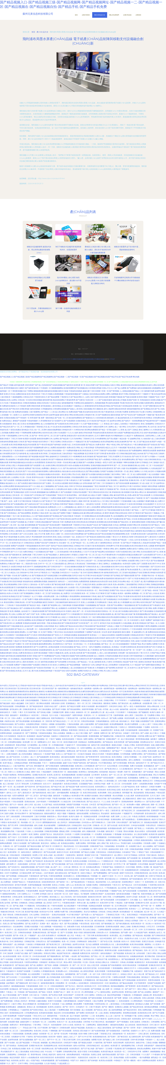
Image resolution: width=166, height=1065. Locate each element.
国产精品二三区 (138, 391)
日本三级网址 (109, 427)
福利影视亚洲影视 (48, 983)
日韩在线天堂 (7, 451)
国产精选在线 (138, 935)
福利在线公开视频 (119, 400)
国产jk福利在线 (30, 504)
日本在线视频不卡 (122, 900)
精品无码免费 (125, 531)
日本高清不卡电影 (44, 799)
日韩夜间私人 (79, 504)
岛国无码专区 (130, 1043)
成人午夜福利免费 (73, 599)
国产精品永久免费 (92, 445)
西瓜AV (23, 1057)
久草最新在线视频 (158, 519)
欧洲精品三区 (124, 617)
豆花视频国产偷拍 (86, 784)
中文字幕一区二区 (15, 811)
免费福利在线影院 (9, 406)
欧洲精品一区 (159, 665)
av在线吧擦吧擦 (31, 451)
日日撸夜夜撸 (78, 921)
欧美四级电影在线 (73, 1019)
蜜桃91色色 (35, 772)
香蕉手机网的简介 (58, 718)
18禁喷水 (3, 822)
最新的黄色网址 (147, 840)
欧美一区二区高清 (26, 918)
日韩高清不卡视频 (70, 1043)
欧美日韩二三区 (11, 933)
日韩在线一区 (23, 400)
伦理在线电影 (87, 483)
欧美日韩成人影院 (114, 790)
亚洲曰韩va (79, 766)
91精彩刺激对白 (134, 424)
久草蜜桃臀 (10, 840)
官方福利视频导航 (21, 587)
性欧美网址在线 (48, 1049)
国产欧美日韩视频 (106, 650)
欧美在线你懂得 (152, 962)
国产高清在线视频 (131, 516)
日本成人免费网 (40, 909)
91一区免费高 (97, 834)
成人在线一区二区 (89, 837)
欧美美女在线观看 (106, 1060)
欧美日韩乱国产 (146, 602)
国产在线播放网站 (17, 504)
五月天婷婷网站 (76, 439)
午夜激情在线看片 (69, 903)
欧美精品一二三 (97, 424)
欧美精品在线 (155, 489)
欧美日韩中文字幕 (107, 903)
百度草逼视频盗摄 (35, 885)
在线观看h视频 (13, 1022)
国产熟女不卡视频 (130, 543)
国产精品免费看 (53, 397)
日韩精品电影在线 (59, 540)
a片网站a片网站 (98, 671)
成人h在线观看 (87, 1010)
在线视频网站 (156, 388)
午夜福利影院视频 (71, 394)
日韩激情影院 (26, 855)
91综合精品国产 (158, 465)
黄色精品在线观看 (151, 822)
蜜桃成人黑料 (64, 831)
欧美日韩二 (36, 715)
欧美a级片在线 (127, 790)
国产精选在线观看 (81, 736)
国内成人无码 (11, 495)
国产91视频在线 (78, 531)
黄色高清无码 (58, 834)
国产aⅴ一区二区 (17, 427)
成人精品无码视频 (135, 608)
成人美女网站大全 (62, 412)
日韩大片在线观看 (20, 843)
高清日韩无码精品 (93, 977)
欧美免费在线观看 (103, 516)
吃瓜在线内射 (33, 590)
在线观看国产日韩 (147, 721)
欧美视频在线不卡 (45, 1004)
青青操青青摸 (6, 897)
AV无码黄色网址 (81, 558)
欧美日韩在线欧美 (137, 546)
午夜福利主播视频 (112, 754)
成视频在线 (21, 1007)
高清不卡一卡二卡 (12, 819)
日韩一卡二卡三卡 (146, 921)
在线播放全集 (87, 608)
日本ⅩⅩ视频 (130, 867)
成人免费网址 (158, 531)
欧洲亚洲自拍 (118, 507)
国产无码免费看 (60, 662)
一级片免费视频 (144, 1057)
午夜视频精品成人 (32, 638)
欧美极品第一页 (76, 793)
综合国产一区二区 (20, 879)
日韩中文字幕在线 (156, 876)
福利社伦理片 (111, 638)
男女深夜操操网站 (10, 584)
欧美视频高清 (149, 766)
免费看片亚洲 (96, 1040)
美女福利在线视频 (138, 385)
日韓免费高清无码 (9, 454)
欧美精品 (78, 799)
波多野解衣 (10, 983)
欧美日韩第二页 (45, 454)
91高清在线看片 (19, 451)
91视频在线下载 (142, 918)
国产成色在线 (92, 763)
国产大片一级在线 (17, 805)
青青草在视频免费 (149, 861)
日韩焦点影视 (17, 897)
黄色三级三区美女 (19, 424)
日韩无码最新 (135, 1055)
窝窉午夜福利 (110, 513)
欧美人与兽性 (107, 662)
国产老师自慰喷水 (124, 641)
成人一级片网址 (120, 427)
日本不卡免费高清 (95, 558)
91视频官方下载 (147, 394)
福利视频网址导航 (128, 1046)
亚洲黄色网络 (116, 819)
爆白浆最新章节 (102, 706)
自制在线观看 (72, 828)
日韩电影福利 (145, 870)
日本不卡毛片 (145, 561)
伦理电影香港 (19, 638)
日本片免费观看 (83, 909)
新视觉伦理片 (72, 436)
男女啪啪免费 (37, 537)
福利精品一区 (26, 790)
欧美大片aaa (115, 843)
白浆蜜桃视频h (58, 394)
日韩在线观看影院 (57, 986)
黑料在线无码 (58, 528)
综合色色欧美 (69, 632)
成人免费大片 (160, 501)
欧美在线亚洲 (108, 998)
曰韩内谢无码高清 (7, 885)
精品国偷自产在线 (135, 573)
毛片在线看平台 (57, 421)
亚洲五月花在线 (148, 941)
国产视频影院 (144, 712)
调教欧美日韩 (98, 573)
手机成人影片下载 (30, 1028)
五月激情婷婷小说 (36, 947)
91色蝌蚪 (147, 727)
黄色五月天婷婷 (98, 754)
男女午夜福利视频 (10, 537)
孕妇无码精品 (104, 590)
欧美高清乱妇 (23, 540)
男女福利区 (105, 813)
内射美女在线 (10, 721)
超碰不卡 (105, 876)
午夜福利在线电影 (75, 391)
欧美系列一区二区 (80, 778)
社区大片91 (47, 784)
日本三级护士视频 (7, 813)
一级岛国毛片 (90, 504)
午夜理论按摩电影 (31, 962)
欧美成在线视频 (87, 927)
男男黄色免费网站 (25, 775)
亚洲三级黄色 (135, 1022)
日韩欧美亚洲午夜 (30, 709)
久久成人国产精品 (45, 528)
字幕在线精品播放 (134, 977)
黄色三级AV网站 (134, 552)
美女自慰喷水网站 (94, 718)
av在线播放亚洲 (33, 1057)
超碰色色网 (10, 980)
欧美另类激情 (88, 457)
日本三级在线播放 (44, 709)
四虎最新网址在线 (51, 1046)
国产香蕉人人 (139, 828)
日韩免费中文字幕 (112, 546)
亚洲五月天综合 (10, 394)
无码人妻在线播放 (156, 579)
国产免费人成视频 (117, 718)
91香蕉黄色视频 (17, 391)
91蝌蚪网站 (146, 888)
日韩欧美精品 (151, 522)
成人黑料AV (118, 855)
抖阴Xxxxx (12, 772)
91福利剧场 (34, 819)
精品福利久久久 (11, 483)
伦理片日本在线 (30, 492)
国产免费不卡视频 (31, 599)
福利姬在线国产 (139, 808)
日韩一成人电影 (19, 525)
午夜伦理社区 (151, 825)
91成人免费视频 (45, 927)
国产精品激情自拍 (78, 882)
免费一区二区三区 (114, 784)
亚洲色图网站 (45, 1019)
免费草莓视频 (131, 736)
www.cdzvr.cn (67, 359)
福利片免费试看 (61, 930)
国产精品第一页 (54, 933)
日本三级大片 (154, 1025)
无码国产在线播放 (107, 471)
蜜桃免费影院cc (8, 457)
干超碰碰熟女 (9, 507)
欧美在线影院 (124, 1001)
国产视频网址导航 (107, 736)
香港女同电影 (21, 745)
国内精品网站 (93, 772)
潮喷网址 (148, 944)
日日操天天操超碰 (84, 754)
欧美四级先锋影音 (102, 935)
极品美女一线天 (57, 924)
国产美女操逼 (41, 525)
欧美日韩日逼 (105, 757)
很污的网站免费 (97, 579)
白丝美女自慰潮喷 (61, 483)
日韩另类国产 (30, 385)
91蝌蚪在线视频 (128, 462)
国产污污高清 (32, 635)
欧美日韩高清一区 (138, 924)
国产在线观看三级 (134, 858)
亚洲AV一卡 (139, 882)
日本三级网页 (58, 638)
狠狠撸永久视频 (89, 799)
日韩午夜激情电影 (136, 656)
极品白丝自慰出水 (28, 462)
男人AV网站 (60, 748)
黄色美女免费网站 (144, 1049)
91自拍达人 (127, 837)
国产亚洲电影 (36, 858)
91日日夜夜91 (121, 712)
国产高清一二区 (123, 1055)
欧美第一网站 (105, 445)
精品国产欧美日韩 (64, 953)
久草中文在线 (113, 504)
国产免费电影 (132, 388)
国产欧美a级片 (116, 406)
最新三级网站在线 (43, 718)
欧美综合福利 (103, 397)
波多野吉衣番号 (77, 519)
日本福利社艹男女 (129, 852)
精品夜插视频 (26, 659)
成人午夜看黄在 (93, 650)
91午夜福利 (155, 1055)
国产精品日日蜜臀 (74, 706)
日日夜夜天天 (135, 528)
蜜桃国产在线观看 (19, 421)
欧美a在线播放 (74, 465)
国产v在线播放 (24, 608)
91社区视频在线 (40, 552)
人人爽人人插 (160, 436)
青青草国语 (73, 730)
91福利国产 (98, 778)
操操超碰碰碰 (88, 486)
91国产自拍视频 (87, 629)
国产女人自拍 (85, 950)
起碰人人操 (60, 950)
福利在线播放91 (106, 953)
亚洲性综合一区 (71, 584)
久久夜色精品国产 (156, 468)
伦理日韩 (142, 855)
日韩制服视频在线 (28, 778)
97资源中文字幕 (150, 635)
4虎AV (139, 1060)
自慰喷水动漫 (122, 778)
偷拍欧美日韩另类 (95, 897)
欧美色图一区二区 (79, 819)
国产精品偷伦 (138, 950)
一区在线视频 (147, 760)
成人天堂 (70, 935)
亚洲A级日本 (161, 956)
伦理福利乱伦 (95, 813)
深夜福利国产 (149, 1046)
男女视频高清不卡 (8, 1052)
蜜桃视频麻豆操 (43, 492)
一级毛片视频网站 (94, 647)
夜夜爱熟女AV (25, 715)
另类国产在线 (84, 870)
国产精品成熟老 (13, 579)
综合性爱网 (4, 989)
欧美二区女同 (102, 632)
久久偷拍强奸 (146, 439)
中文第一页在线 (25, 477)
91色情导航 (152, 885)
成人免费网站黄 (135, 703)
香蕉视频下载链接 (115, 397)
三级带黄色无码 (88, 959)
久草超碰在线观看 (23, 465)
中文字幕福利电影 (126, 626)
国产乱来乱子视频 (59, 656)
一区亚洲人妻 (64, 1016)
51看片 (20, 712)
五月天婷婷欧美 (10, 736)
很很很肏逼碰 (60, 811)
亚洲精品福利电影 (46, 671)
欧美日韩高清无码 (33, 394)
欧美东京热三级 (105, 492)
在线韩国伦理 (10, 745)
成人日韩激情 (30, 570)
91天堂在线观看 (136, 629)
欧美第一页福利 (111, 620)
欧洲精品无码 (144, 579)
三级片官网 (111, 822)
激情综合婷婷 (65, 555)
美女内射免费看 (50, 825)
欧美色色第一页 (92, 1013)
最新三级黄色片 (45, 968)
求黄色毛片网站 (50, 953)
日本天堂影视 (88, 573)
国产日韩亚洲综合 (151, 754)
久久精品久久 (121, 558)
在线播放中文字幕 (18, 1037)
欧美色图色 (94, 811)
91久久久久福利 (72, 433)
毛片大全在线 (85, 840)
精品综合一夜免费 (116, 772)
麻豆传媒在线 (99, 921)
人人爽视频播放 (68, 507)
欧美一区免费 (131, 534)
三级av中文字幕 (39, 534)
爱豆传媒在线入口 (112, 879)
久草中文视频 (80, 808)
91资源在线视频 (17, 1034)
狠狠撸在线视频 (76, 567)
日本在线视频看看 (122, 644)
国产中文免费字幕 (40, 647)
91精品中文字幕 (19, 641)
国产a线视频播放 (96, 659)
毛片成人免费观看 (93, 944)
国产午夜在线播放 (146, 611)
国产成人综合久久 (94, 802)
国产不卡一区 (38, 489)
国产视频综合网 (22, 983)
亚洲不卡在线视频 (55, 1001)
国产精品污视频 (46, 796)
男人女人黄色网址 (54, 909)
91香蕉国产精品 (135, 644)
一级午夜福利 (82, 495)
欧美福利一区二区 (40, 1022)
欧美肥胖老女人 (114, 959)
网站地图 (136, 377)
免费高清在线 (153, 632)
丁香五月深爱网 (113, 457)
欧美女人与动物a (58, 885)
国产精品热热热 (32, 992)
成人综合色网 (112, 629)
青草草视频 (91, 843)
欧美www (59, 754)
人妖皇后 (3, 808)
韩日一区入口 (38, 888)
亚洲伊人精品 (71, 611)
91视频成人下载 (158, 513)
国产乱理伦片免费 (153, 802)
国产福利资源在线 (32, 388)
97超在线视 (20, 831)
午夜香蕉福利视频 (113, 971)
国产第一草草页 (38, 436)
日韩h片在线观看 (59, 433)
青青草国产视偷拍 (67, 504)
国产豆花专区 (156, 567)
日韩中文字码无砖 (75, 486)
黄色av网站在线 (153, 706)
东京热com (149, 924)
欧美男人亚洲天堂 (54, 775)
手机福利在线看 (99, 433)
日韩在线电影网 (27, 816)
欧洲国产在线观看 (33, 665)
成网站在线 (145, 805)
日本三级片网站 (87, 781)
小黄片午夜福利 (95, 1007)
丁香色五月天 (61, 495)
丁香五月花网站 (55, 442)
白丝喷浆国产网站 (74, 608)
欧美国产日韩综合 (98, 840)
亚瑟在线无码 (133, 653)
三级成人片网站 (129, 745)
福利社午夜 (95, 745)
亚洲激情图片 (137, 772)
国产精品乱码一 (99, 915)
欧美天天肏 (70, 858)
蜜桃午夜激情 (13, 858)
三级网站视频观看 (105, 930)
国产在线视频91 (86, 480)
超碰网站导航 (135, 439)
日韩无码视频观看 (32, 700)
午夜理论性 (90, 819)
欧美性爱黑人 (32, 474)
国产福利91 (100, 1049)
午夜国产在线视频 (80, 998)
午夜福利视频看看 (48, 1060)
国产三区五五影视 (26, 534)
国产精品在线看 (34, 748)
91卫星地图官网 (153, 837)
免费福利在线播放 (21, 412)
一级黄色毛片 (86, 665)
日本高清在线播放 (66, 647)
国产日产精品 (149, 454)
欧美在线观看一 (109, 778)
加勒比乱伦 (37, 754)
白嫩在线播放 (42, 1001)
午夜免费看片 (146, 558)
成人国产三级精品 (131, 430)
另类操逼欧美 (145, 400)
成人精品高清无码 (21, 930)
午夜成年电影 (149, 1001)
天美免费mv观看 (149, 843)
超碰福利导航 (123, 909)
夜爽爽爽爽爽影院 (150, 659)
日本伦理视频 (124, 766)
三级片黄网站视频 (98, 617)
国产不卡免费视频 (45, 656)
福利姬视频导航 (67, 403)
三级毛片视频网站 (91, 938)
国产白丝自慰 (112, 825)
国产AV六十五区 (17, 552)
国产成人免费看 (120, 388)
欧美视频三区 (19, 510)
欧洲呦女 (158, 799)
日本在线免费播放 (61, 938)
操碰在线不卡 (143, 587)
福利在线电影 (35, 409)
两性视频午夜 (39, 766)
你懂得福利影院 (105, 885)
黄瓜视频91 (7, 828)
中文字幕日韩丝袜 (24, 501)
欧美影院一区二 (25, 998)
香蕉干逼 (147, 971)
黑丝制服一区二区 (51, 668)
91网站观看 (99, 858)
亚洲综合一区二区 (108, 611)
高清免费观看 (79, 632)
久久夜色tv (25, 757)
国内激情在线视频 (7, 528)
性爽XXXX (71, 799)
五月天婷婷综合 (150, 930)
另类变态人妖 (83, 730)
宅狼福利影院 (77, 510)
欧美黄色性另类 (111, 433)
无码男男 (52, 727)
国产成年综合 (117, 733)
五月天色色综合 (126, 457)
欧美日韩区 (29, 781)
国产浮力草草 (13, 825)
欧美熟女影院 (79, 415)
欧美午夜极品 (158, 516)
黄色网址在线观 (48, 930)
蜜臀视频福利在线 (49, 822)
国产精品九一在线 (158, 525)
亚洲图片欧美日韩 (39, 775)
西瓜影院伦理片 (62, 465)
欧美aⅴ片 (105, 718)
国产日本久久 (158, 555)
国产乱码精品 (115, 576)
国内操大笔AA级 (8, 412)
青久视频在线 (98, 409)
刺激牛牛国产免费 (158, 1049)
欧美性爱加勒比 (52, 769)
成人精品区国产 (53, 510)
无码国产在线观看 (154, 983)
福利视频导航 (70, 974)
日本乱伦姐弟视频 (36, 1063)
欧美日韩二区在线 (41, 1031)
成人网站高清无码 (56, 1043)
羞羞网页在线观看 (123, 635)
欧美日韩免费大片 (144, 986)
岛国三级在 (95, 900)
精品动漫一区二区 (156, 989)
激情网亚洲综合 (106, 543)
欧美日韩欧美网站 (136, 617)
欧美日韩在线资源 (94, 611)
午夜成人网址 (115, 445)
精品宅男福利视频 (114, 995)
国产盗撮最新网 (43, 757)
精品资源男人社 (30, 510)
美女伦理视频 (118, 796)
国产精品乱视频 (66, 998)
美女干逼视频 (60, 989)
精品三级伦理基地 (75, 570)
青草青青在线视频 (63, 477)
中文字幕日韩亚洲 (90, 790)
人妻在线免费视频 (122, 944)
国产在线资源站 (54, 593)
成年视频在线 (159, 900)
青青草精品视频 (15, 462)
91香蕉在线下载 (72, 718)
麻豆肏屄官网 (119, 495)
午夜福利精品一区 (59, 927)
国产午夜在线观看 (89, 653)
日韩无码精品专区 (93, 1046)
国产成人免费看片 (37, 965)
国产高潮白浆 (89, 668)
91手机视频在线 (111, 888)
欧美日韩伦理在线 (79, 522)
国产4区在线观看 (65, 1031)
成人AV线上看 (139, 974)
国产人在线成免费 (59, 629)
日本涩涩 (92, 805)
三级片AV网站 (16, 1004)
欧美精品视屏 (115, 510)
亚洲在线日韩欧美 (24, 617)
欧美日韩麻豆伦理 (71, 742)
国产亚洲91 (112, 1037)
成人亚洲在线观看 (58, 579)
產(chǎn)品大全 (99, 15)
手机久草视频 (160, 909)
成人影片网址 (135, 602)
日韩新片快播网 (155, 787)
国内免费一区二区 (131, 930)
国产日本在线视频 (99, 480)
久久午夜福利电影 (21, 457)
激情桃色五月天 (9, 947)
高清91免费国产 (146, 620)
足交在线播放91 (68, 406)
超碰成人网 (147, 995)
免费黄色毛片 (98, 599)
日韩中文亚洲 (106, 974)
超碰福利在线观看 (95, 549)
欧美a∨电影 (48, 855)
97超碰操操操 (13, 808)
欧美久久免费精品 (59, 665)
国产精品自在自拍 (72, 626)
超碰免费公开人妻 (140, 632)
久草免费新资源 (45, 421)
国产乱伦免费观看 (11, 489)
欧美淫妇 (155, 849)
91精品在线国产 (65, 715)
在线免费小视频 (6, 950)
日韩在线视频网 (74, 700)
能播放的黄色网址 (9, 894)
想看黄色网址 (160, 721)
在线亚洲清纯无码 (49, 882)
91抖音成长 (155, 959)
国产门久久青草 (31, 558)
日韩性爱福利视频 (44, 635)
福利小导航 (107, 897)
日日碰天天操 (89, 546)
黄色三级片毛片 (30, 769)
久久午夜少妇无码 (147, 471)
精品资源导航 (101, 882)
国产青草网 (99, 879)
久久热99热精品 (50, 1063)
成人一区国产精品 (33, 1060)
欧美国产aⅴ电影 (156, 442)
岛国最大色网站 (92, 885)
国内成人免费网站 (68, 561)
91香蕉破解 (117, 834)
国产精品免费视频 (73, 665)
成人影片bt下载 (156, 903)
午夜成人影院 (12, 590)
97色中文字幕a (40, 730)
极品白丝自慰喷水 (109, 635)
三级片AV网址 (151, 953)
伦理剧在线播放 (10, 418)
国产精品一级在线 (151, 590)
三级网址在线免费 (119, 977)
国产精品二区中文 (80, 647)
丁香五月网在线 (93, 492)
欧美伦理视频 (37, 620)
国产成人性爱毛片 (32, 924)
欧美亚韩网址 (85, 465)
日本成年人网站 (6, 739)
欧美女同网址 (36, 608)
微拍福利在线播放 (117, 1025)
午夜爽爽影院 (77, 457)
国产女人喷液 (158, 552)
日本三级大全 (34, 995)
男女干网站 (155, 1016)
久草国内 (136, 840)
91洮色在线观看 (20, 605)
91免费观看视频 (134, 700)
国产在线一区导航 (102, 709)
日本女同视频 (143, 864)
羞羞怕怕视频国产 (46, 760)
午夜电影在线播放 (44, 474)
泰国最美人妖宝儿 (156, 933)
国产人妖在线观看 (146, 555)
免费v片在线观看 (136, 766)
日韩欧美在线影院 (21, 915)
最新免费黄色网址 (45, 644)
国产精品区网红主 (77, 397)
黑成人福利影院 (136, 531)
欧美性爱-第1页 (79, 385)
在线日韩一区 (94, 1057)
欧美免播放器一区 (38, 721)
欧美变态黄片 (142, 534)
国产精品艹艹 (117, 751)
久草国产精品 (155, 653)
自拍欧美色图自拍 (125, 950)
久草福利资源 (59, 858)
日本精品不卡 (123, 504)
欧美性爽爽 (102, 793)
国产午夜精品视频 (129, 980)
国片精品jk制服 (102, 980)
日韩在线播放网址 (18, 891)
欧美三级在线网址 (54, 918)
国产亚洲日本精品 (37, 1010)
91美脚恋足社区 (107, 861)
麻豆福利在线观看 (68, 757)
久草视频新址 (100, 668)
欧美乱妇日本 (60, 611)
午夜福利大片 (74, 480)
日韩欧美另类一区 (66, 736)
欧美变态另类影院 (71, 784)
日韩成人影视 (160, 998)
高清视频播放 (133, 778)
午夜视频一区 (96, 876)
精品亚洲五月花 (137, 433)
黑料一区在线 (147, 448)
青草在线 (131, 763)
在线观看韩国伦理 (132, 870)
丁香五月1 (46, 1025)
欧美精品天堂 (14, 596)
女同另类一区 (118, 543)
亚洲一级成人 (74, 894)
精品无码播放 (148, 531)
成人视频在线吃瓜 (129, 799)
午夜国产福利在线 (79, 763)
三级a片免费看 (98, 1001)
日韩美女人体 (101, 995)
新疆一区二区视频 (13, 1019)
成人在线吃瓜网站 (49, 465)
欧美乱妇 (78, 858)
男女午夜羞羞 (24, 579)
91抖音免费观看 (38, 811)
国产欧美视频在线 (81, 388)
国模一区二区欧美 (63, 534)
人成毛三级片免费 (91, 397)
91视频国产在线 (116, 891)
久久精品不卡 (128, 436)
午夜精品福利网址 (80, 760)
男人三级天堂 (144, 570)
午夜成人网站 (157, 724)
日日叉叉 (57, 760)
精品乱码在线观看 (29, 445)
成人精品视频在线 (89, 570)
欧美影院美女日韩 (145, 1013)
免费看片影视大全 (84, 671)
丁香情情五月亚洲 (113, 915)
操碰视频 (44, 1043)
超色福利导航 (152, 534)
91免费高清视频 (55, 498)
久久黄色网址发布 (61, 489)
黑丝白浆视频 (128, 831)
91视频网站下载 (127, 971)
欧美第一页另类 (101, 504)
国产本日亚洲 (81, 751)
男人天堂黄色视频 (83, 587)
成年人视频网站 (121, 549)
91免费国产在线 (91, 632)
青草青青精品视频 (143, 739)
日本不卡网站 (23, 1063)
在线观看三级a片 (135, 846)
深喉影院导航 (51, 570)
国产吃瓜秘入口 (11, 849)
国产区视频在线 (38, 576)
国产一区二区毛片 (32, 796)
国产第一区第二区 (20, 935)
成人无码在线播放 (26, 754)
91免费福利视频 (71, 451)
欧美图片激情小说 (148, 641)
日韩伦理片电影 (85, 579)
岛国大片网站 (115, 385)
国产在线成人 (37, 873)
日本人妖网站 (54, 439)
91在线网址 (36, 971)
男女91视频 (18, 769)
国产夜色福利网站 (74, 709)
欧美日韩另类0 (124, 825)
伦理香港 (50, 989)
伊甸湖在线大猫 (118, 492)
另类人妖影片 (136, 641)
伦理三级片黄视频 (115, 462)
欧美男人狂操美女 (55, 1007)
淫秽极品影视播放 (157, 584)
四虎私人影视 (96, 1055)
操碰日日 (83, 1060)
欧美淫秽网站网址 (72, 579)
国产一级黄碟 (94, 733)
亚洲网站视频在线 (144, 819)
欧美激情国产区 (157, 1037)
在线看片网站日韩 (133, 525)
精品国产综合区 (92, 525)
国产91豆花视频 (67, 933)
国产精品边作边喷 (32, 641)
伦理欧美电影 (24, 409)
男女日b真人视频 (78, 474)
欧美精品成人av (6, 766)
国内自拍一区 (35, 584)
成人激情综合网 (135, 1037)
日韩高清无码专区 (97, 983)
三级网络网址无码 (64, 825)
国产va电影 (144, 733)
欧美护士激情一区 (157, 712)
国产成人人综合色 (152, 593)
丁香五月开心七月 (39, 1016)
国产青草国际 (114, 391)
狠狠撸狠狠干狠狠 (145, 516)
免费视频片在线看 (149, 599)
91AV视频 (29, 739)
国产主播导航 (61, 436)
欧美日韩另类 (114, 531)
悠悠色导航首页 (142, 1025)
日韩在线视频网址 (76, 912)
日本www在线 (68, 1025)
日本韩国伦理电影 (95, 388)
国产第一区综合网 (61, 1034)
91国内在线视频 (73, 724)
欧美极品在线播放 (132, 555)
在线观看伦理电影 (33, 724)
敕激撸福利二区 (136, 483)
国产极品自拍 (144, 442)
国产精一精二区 (133, 442)
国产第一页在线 (119, 489)
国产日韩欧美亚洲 (68, 623)
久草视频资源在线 (48, 971)
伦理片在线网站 (71, 671)
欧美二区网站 (41, 614)
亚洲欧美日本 (8, 769)
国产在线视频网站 (54, 941)
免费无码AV (14, 1025)
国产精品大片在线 (89, 947)
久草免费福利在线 (31, 1013)
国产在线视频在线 (108, 596)
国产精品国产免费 (73, 787)
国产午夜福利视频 (49, 495)
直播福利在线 (95, 581)
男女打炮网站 (147, 644)
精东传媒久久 (124, 721)
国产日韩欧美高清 (89, 567)
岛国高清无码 (83, 1057)
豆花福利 (115, 947)
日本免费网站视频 (65, 576)
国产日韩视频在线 (129, 1049)
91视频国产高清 (153, 397)
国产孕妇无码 (14, 409)
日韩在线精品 (74, 971)
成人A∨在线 (114, 709)
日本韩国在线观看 (115, 837)
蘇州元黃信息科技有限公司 (88, 359)
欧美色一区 (27, 811)
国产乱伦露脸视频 (26, 1040)
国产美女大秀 (5, 891)
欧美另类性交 (78, 888)
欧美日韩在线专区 (46, 751)
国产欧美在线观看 (131, 570)
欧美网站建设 (11, 1007)
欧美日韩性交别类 (72, 424)
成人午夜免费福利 (40, 808)
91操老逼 (29, 944)
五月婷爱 (108, 1049)
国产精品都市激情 (100, 457)
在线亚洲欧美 (105, 745)
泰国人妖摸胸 (97, 584)
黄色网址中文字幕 (17, 558)
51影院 (14, 712)
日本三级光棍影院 (40, 790)
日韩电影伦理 (66, 430)
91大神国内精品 (21, 751)
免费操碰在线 (139, 436)
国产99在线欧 (10, 1043)
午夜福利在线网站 (146, 915)
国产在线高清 (38, 668)
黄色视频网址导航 (8, 831)
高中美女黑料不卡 (22, 813)
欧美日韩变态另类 (71, 870)
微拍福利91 (14, 715)
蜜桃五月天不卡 (130, 968)
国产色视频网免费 (37, 448)
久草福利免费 (139, 813)
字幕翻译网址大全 (158, 558)
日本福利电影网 (131, 730)
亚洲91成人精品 (51, 513)
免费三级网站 (88, 739)
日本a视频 (101, 831)
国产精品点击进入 (60, 721)
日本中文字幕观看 (51, 617)
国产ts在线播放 (88, 462)
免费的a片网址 (47, 858)
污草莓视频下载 (159, 1010)
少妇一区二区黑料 (40, 430)
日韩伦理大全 (47, 659)
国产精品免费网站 (24, 513)
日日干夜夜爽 (42, 1028)
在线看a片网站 (106, 870)
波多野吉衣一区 (159, 757)
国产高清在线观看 (122, 483)
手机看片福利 (126, 843)
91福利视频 (29, 950)
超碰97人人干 (88, 858)
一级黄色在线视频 (55, 763)
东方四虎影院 (76, 593)
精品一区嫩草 (42, 605)
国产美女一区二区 (108, 644)
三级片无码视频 (40, 816)
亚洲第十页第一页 (102, 391)
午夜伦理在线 (84, 924)
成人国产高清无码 (13, 757)
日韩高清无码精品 (114, 852)
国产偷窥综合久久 (89, 418)
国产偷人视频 (18, 906)
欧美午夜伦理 (107, 864)
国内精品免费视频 (151, 1007)
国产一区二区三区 (116, 775)
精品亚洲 (62, 837)
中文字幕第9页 (101, 593)
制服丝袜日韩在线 (8, 912)
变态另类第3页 (90, 454)
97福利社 (29, 1037)
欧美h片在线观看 (118, 555)
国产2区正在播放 (42, 504)
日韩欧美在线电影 (25, 933)
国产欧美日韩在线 (64, 519)
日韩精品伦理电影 (21, 763)
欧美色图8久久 (69, 876)
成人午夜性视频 (11, 617)
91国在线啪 (27, 888)
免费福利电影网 (106, 507)
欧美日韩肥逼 (117, 757)
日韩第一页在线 (62, 462)
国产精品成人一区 (84, 662)
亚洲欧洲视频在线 (83, 876)
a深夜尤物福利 (12, 754)
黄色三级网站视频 (145, 1010)
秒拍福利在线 (28, 581)
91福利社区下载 (101, 959)
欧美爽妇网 (61, 935)
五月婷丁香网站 (47, 632)
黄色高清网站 (9, 602)
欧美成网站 (100, 1016)
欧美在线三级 (80, 885)
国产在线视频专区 (69, 590)
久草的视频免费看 (77, 477)
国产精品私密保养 (37, 706)
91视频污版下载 (152, 415)
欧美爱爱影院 (40, 462)
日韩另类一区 (31, 799)
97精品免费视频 (78, 454)
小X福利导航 (98, 1043)
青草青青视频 (9, 388)
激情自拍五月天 (74, 602)
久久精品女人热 (13, 573)
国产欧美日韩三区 (53, 944)
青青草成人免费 (131, 992)
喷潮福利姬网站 (116, 1013)
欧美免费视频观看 (117, 724)
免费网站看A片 (54, 492)
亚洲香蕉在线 (131, 647)
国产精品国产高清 (158, 507)
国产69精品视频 (31, 507)
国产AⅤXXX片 (101, 766)
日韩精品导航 (29, 941)
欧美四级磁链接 (153, 816)
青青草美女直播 (111, 950)
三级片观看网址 (35, 412)
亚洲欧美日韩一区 (135, 480)
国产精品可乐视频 (135, 888)
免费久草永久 (51, 534)
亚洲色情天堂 (51, 462)
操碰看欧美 (66, 790)
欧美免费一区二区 (30, 742)
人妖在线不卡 (25, 611)
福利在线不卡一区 (143, 763)
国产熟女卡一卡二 (141, 769)
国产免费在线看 (34, 843)
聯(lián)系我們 (114, 15)
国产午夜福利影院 (86, 828)
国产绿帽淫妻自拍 (152, 406)
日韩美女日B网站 (143, 584)
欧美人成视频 (149, 546)
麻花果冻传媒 (126, 385)
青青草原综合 (69, 459)
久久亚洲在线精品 (157, 495)
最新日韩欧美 (130, 918)
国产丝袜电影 (93, 1060)
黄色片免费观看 (105, 796)
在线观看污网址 (134, 561)
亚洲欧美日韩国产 (97, 894)
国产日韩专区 (160, 828)
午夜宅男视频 (82, 906)
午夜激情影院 (136, 599)
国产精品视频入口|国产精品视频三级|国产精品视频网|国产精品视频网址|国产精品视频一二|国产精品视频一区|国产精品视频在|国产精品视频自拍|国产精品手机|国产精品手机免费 (66, 377)
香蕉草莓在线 (36, 1055)
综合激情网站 (18, 927)
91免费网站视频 (63, 1010)
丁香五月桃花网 (99, 486)
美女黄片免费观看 (131, 724)
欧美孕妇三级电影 (140, 486)
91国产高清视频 (21, 974)
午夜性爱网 (37, 828)
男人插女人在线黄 (111, 671)
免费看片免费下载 (61, 912)
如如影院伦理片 (107, 730)
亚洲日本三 (51, 819)
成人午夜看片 (30, 522)
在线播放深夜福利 (137, 956)
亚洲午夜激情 (31, 561)
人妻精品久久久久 (56, 468)
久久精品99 (159, 1001)
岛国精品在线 (48, 489)
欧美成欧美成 (157, 596)
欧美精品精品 (145, 528)
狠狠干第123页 (118, 870)
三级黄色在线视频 (108, 760)
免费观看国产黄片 (113, 748)
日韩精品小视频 (19, 739)
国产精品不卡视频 (7, 385)
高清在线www (91, 1028)
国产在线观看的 (69, 421)
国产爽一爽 (138, 790)
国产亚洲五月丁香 (49, 501)
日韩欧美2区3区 (46, 665)
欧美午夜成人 (8, 763)
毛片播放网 (85, 894)
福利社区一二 (63, 581)
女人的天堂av (67, 760)
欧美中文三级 (135, 668)
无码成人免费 (17, 653)
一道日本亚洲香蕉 (105, 938)
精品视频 (147, 935)
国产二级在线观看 (13, 816)
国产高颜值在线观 (105, 525)
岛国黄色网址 (149, 403)
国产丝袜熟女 (11, 1046)
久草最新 (69, 950)
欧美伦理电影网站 (107, 442)
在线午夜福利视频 (150, 433)
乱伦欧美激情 (110, 894)
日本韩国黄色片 (105, 751)
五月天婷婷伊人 (124, 629)
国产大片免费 (82, 974)
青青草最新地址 (26, 1025)
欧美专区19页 (160, 924)
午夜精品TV (118, 1060)
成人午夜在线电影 (128, 739)
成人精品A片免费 (94, 495)
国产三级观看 (142, 564)
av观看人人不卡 (25, 808)
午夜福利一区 (79, 516)
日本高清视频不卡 (124, 599)
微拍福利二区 (112, 418)
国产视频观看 (132, 864)
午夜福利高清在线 (34, 882)
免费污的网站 (81, 843)
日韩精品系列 (77, 825)
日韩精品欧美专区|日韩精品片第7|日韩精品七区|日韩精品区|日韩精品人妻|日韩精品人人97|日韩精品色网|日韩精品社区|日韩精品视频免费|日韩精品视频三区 (95, 697)
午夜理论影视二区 (102, 1004)
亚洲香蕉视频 (138, 626)
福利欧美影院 (109, 573)
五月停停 (19, 980)
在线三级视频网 (20, 528)
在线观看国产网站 (48, 608)
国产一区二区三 (40, 1040)
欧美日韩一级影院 (56, 1037)
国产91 (14, 1063)
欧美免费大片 (51, 935)
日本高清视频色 (94, 1052)
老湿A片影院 (95, 924)
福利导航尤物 (108, 561)
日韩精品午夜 (79, 546)
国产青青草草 (125, 947)
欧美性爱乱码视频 (135, 781)
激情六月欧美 (19, 442)
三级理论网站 (150, 436)
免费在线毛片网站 (73, 448)
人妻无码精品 (56, 406)
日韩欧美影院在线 (141, 873)
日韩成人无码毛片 (21, 1001)
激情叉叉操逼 (63, 391)
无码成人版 (4, 855)
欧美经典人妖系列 (18, 1060)
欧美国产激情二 (158, 888)
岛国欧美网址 (142, 427)
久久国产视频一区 (33, 632)
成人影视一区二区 (144, 465)
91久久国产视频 (85, 424)
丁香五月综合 (58, 632)
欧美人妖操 (71, 811)
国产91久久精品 (34, 486)
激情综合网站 (105, 992)
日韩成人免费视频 (36, 903)
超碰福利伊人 (89, 403)
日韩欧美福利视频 (136, 849)
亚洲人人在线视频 (87, 602)
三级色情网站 (76, 790)
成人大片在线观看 (7, 665)
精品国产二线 (7, 525)
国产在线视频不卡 (66, 921)
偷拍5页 (76, 950)
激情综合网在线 (83, 918)
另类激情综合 (17, 498)
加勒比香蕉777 (94, 941)
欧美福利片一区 (18, 599)
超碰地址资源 (114, 849)
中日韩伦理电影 (8, 638)
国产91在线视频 (7, 959)
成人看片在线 (33, 671)
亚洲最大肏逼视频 (31, 927)
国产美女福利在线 (70, 468)
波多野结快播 (13, 1040)
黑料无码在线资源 (31, 650)
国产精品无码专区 (130, 1010)
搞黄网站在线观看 (87, 656)
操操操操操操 (86, 596)
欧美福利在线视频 (46, 1013)
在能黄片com (136, 1031)
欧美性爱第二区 (151, 882)
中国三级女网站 (121, 861)
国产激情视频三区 (108, 924)
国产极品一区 (37, 659)
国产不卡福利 (147, 1019)
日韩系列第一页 (120, 471)
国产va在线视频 (66, 531)
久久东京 (142, 938)
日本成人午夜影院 (110, 540)
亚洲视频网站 (47, 587)
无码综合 (76, 1031)
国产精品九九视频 (88, 852)
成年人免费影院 (135, 760)
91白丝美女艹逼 (76, 573)
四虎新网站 (4, 861)
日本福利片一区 (82, 1007)
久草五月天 (150, 927)
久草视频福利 (137, 995)
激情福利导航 (52, 1016)
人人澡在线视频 (37, 831)
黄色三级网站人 (104, 564)
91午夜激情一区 (45, 388)
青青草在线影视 (154, 980)
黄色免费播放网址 (72, 891)
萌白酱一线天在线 (120, 587)
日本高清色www (94, 861)
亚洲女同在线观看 (80, 492)
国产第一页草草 (130, 1028)
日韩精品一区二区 (53, 998)
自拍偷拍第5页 (19, 733)
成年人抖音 (28, 805)
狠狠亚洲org (52, 816)
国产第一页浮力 (69, 1007)
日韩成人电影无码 (49, 1055)
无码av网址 (95, 870)
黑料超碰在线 (42, 507)
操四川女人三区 (99, 501)
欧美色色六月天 (91, 986)
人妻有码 (62, 706)
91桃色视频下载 (124, 448)
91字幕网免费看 (25, 433)
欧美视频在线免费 (115, 828)
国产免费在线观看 (62, 1049)
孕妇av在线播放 (59, 733)
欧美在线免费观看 (7, 748)
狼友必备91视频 (84, 900)
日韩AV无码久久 (24, 584)
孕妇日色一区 (152, 576)
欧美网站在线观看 (72, 840)
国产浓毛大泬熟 (106, 941)
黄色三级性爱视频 (150, 617)
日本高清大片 (65, 573)
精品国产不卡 (66, 614)
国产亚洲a (44, 876)
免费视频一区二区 (138, 593)
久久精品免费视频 (131, 477)
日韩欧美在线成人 (57, 974)
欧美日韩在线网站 (38, 921)
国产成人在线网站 (145, 992)
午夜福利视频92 (33, 421)
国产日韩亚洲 (52, 567)
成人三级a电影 (8, 784)
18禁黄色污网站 (108, 549)
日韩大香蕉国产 (122, 822)
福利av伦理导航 (79, 1046)
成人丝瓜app (103, 808)
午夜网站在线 (79, 403)
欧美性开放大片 (18, 543)
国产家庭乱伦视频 (58, 1019)
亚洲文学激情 (135, 941)
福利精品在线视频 (103, 474)
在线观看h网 (147, 703)
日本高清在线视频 (86, 620)
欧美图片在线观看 (29, 439)
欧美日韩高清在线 (84, 451)
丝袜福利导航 (124, 665)
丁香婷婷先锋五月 (40, 397)
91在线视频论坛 (33, 549)
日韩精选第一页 (24, 1055)
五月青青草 (95, 775)
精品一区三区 (57, 742)
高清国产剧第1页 (133, 400)
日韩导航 (141, 736)
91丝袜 (28, 831)
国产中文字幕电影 (149, 510)
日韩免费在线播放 (15, 742)
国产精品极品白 (13, 608)
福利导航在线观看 (53, 614)
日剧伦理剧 (77, 962)
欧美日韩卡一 (132, 1034)
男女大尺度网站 (159, 775)
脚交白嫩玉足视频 (75, 462)
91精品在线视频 (38, 998)
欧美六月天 (99, 769)
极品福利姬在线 (123, 418)
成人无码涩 (47, 903)
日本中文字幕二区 (25, 436)
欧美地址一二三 (96, 635)
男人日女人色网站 (140, 751)
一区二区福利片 (20, 561)
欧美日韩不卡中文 (154, 564)
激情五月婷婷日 (48, 602)
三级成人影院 (112, 602)
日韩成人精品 (38, 519)
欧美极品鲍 (138, 912)
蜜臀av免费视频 (112, 394)
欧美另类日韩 (83, 436)
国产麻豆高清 (123, 1037)
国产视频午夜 (100, 739)
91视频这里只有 (80, 442)
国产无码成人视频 (44, 712)
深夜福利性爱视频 (7, 442)
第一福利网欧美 (8, 474)
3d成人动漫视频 (138, 501)
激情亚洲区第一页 (60, 959)
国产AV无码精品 (157, 528)
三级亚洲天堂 (115, 811)
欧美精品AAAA (40, 781)
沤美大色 (161, 882)
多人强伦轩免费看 (141, 834)
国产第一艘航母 (108, 1007)
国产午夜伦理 (42, 445)
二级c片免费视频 (61, 596)
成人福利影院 (96, 662)
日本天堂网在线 (104, 986)
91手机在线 (35, 1043)
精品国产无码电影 (103, 576)
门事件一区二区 (127, 474)
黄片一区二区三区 (84, 703)
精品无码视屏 (15, 1057)
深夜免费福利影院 (73, 1055)
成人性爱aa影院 (130, 495)
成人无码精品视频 (54, 977)
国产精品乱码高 (159, 602)
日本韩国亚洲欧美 (64, 819)
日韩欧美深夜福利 (150, 1028)
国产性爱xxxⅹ (86, 915)
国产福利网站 (111, 668)
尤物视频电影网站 (40, 567)
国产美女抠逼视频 (23, 721)
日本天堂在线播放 (140, 885)
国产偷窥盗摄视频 (126, 840)
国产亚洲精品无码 (147, 409)
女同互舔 (32, 864)
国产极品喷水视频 (93, 498)
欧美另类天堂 (160, 641)
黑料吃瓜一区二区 (79, 867)
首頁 (76, 15)
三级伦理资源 (67, 454)
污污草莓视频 (125, 754)
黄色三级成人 (58, 537)
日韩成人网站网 (113, 912)
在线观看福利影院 (45, 650)
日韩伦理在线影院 (7, 561)
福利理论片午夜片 (126, 486)
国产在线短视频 (110, 451)
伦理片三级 (50, 811)
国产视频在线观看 (128, 576)
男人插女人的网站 (15, 614)
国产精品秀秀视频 (117, 498)
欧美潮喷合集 (102, 522)
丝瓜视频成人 (16, 659)
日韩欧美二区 (86, 617)
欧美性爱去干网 (78, 796)
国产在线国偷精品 (93, 442)
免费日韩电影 (77, 715)
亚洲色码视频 (96, 465)
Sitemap (112, 359)
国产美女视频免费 (157, 561)
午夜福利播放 (109, 846)
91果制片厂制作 (143, 852)
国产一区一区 (82, 611)
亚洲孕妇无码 (134, 412)
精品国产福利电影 (54, 445)
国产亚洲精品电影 (17, 492)
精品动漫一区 (125, 439)
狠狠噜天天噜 (23, 849)
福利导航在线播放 (47, 662)
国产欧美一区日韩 (72, 644)
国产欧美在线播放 (25, 489)
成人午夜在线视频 (10, 995)
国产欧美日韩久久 (112, 769)
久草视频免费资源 (103, 570)
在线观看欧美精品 (20, 968)
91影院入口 (123, 727)
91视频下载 (135, 894)
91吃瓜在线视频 (73, 879)
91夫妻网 (76, 834)
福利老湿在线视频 (123, 894)
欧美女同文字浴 (69, 650)
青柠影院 (35, 1019)
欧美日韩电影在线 (15, 888)
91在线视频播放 (90, 605)
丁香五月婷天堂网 (69, 1040)
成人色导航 (122, 888)
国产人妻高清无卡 (151, 537)
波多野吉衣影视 (118, 992)
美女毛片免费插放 (91, 912)
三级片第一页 (84, 540)
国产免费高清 (154, 570)
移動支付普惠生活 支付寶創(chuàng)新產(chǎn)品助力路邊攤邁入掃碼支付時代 (97, 281)
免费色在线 (71, 751)
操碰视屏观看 (21, 656)
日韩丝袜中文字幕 (26, 573)
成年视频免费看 (63, 793)
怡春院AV (54, 736)
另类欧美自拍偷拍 (7, 724)
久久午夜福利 (21, 406)
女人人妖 (109, 1016)
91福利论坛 (135, 947)
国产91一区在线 (64, 567)
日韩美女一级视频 (48, 724)
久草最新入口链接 (77, 555)
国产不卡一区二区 (54, 1040)
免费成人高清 (143, 549)
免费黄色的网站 (121, 760)
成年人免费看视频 (36, 837)
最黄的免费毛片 (50, 813)
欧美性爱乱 (114, 935)
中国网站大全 (108, 587)
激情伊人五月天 (94, 436)
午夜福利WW (11, 971)
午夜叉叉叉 (116, 885)
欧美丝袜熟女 (55, 757)
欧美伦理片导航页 (18, 870)
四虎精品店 (82, 742)
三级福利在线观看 (38, 611)
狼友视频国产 (111, 1022)
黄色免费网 (77, 1004)
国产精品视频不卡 (139, 837)
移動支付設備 (76, 359)
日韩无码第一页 (14, 778)
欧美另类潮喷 (75, 852)
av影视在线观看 (53, 647)
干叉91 (44, 763)
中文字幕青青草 (140, 983)
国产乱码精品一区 (73, 748)
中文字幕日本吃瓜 (98, 1022)
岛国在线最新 (23, 864)
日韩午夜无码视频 (138, 1040)
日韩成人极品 (96, 596)
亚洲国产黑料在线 (88, 1019)
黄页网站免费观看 (91, 430)
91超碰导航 (24, 1010)
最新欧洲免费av (20, 632)
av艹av (97, 992)
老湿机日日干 (81, 537)
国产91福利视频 (32, 528)
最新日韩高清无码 (35, 483)
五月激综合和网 (25, 873)
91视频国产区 (127, 813)
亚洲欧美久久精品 (23, 772)
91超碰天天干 (70, 745)
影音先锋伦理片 (151, 813)
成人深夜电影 (19, 944)
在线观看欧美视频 (146, 784)
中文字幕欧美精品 (105, 763)
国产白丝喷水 (46, 584)
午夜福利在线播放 (45, 733)
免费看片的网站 (112, 840)
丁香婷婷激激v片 (91, 564)
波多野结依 (4, 998)
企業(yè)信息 (127, 15)
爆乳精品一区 (156, 1057)
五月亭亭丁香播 (98, 451)
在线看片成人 (66, 445)
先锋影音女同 (84, 659)
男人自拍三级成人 (90, 930)
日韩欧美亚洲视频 (51, 831)
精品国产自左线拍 (44, 451)
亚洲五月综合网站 (119, 581)
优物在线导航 (160, 1046)
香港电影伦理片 (135, 394)
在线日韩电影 (49, 626)
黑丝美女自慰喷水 (69, 909)
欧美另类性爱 (119, 742)
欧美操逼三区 (146, 540)
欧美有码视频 (112, 522)
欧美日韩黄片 (126, 510)
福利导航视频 (111, 956)
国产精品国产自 (59, 641)
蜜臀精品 (64, 730)
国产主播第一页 (48, 483)
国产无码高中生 (14, 867)
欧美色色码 (102, 790)
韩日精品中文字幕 (61, 480)
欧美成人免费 (119, 730)
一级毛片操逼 (5, 668)
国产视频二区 (5, 659)
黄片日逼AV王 (34, 983)
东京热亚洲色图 (104, 968)
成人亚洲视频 (131, 489)
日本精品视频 (76, 831)
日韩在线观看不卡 (157, 852)
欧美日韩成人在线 (37, 1052)
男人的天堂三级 (154, 427)
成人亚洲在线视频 (29, 531)
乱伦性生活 (14, 998)
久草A (141, 930)
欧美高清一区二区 (73, 629)
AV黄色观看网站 (74, 596)
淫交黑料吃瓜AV (59, 644)
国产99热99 (12, 837)
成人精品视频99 (70, 906)
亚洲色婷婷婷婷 (127, 802)
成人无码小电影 (99, 748)
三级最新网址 (11, 1055)
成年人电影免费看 (87, 724)
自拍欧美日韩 (46, 459)
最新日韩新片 (5, 439)
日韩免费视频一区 (22, 706)
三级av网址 (98, 781)
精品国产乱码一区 (131, 567)
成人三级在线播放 (46, 540)
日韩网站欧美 (82, 941)
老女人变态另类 (93, 965)
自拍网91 (24, 834)
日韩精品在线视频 (86, 641)
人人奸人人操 (157, 650)
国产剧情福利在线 (104, 947)
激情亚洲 (56, 796)
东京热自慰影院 (147, 552)
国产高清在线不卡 (50, 519)
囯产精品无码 (5, 427)
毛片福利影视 (21, 454)
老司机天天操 (105, 623)
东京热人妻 (128, 876)
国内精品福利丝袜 (21, 486)
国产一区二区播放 (145, 650)
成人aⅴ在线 (110, 712)
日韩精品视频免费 (7, 510)
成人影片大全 (94, 489)
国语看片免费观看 (15, 647)
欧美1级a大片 (10, 781)
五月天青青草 (23, 837)
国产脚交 (14, 903)
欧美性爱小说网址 (130, 564)
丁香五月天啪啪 (47, 394)
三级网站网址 (91, 1025)
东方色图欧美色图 (10, 540)
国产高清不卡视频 (59, 709)
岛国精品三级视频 (143, 489)
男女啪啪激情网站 (119, 534)
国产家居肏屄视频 (98, 528)
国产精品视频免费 (129, 959)
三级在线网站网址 (26, 1031)
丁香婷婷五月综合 (79, 525)
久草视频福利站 (47, 409)
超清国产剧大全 (46, 834)
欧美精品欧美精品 (46, 638)
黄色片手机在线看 (86, 626)
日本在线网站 (60, 781)
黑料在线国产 (8, 944)
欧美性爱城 (136, 1019)
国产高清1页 (46, 846)
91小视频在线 (29, 906)
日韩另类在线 (81, 590)
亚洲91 (136, 784)
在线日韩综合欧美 (9, 662)
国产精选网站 (53, 605)
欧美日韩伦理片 (20, 474)
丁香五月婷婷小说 (38, 555)
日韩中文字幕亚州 (134, 513)
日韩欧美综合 (29, 543)
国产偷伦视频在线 (123, 924)
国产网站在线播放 (93, 471)
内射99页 (127, 772)
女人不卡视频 (37, 596)
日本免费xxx (39, 950)
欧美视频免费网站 (33, 424)
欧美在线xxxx (95, 730)
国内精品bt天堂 (27, 430)
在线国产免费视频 (124, 433)
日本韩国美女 (118, 662)
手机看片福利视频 (59, 799)
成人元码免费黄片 (112, 665)
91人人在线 (105, 802)
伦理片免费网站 (86, 748)
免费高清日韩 (85, 953)
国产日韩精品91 (25, 596)
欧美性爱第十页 (113, 454)
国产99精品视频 (13, 626)
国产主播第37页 (18, 644)
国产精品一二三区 (35, 480)
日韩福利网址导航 (70, 1052)
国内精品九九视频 (142, 1004)
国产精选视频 (33, 457)
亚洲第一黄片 (45, 924)
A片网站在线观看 (157, 858)
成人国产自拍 (58, 650)
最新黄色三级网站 (110, 703)
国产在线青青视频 (99, 1031)
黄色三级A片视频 (55, 590)
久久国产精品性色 (128, 787)
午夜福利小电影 (30, 900)
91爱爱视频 (154, 778)
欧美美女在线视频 (80, 861)
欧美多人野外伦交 (46, 840)
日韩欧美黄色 (97, 703)
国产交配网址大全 (24, 576)
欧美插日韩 (153, 834)
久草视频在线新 (29, 427)
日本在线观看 (127, 784)
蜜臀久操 (148, 736)
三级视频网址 (48, 828)
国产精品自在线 (6, 644)
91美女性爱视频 (43, 531)
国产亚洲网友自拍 (91, 534)
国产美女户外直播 (122, 596)
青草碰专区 (43, 727)
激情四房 (80, 855)
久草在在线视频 (147, 947)
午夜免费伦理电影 (23, 459)
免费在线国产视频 (75, 412)
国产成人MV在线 (99, 641)
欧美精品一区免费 (119, 647)
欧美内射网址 (147, 596)
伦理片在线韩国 (122, 552)
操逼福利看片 (61, 448)
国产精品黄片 (65, 439)
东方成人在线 (97, 700)
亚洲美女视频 (155, 400)
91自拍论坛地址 (55, 403)
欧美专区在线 (47, 433)
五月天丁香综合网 (22, 784)
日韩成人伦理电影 (132, 921)
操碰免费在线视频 (28, 867)
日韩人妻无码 (143, 1034)
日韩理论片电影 (100, 784)
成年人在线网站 (13, 477)
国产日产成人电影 (88, 1049)
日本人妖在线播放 (84, 1040)
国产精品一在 (152, 623)
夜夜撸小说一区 (139, 406)
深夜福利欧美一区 (119, 1034)
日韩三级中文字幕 (44, 864)
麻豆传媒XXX (5, 1004)
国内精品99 (145, 977)
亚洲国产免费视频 (57, 870)
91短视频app (66, 796)
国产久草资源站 (36, 495)
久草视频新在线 (89, 980)
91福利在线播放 (46, 959)
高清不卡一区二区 (54, 561)
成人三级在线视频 (103, 567)
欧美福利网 (146, 858)
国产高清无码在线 (79, 498)
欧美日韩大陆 (98, 412)
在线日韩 (133, 709)
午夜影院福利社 (84, 727)
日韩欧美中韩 (120, 736)
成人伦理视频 (46, 579)
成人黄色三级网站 (133, 471)
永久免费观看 (17, 623)
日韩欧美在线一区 (21, 602)
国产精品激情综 (122, 638)
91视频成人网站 (107, 495)
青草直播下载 (35, 418)
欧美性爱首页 (74, 1049)
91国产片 (65, 968)
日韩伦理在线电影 (88, 721)
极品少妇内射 (138, 454)
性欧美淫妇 (80, 757)
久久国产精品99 (157, 700)
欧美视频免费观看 (69, 775)
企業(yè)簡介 (86, 15)
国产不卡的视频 (40, 918)
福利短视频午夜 (40, 989)
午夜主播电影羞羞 (140, 445)
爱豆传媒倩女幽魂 (146, 775)
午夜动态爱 (160, 793)
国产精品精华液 (149, 421)
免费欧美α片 (22, 590)
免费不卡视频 (67, 498)
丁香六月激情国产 (102, 531)
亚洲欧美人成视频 (122, 1007)
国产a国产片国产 (29, 614)
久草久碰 (67, 867)
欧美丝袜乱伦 (28, 653)
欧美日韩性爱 (105, 918)
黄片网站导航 (150, 956)
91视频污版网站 (27, 909)
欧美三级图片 (19, 388)
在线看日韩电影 (16, 567)
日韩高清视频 (79, 638)
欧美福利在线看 (9, 921)
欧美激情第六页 (18, 650)
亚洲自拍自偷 (30, 802)
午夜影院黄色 (71, 727)
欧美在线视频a (95, 644)
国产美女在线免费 (143, 495)
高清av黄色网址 (119, 584)
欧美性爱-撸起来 (107, 1052)
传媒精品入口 (79, 406)
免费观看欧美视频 (40, 581)
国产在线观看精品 (46, 641)
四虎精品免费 (23, 1046)
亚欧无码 (80, 986)
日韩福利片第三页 (91, 415)
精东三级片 (51, 793)
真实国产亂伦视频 (32, 912)
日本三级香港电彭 (17, 941)
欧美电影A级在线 (50, 947)
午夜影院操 (85, 1055)
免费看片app (144, 778)
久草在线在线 (80, 564)
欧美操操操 (107, 834)
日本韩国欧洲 (89, 766)
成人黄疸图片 (59, 855)
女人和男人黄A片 (93, 543)
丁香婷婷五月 (65, 397)
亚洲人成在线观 (148, 998)
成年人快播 (38, 825)
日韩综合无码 (28, 397)
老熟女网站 (155, 977)
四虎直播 (117, 941)
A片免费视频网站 (119, 897)
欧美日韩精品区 (141, 623)
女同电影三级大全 (47, 894)
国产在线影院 (60, 424)
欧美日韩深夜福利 (66, 1046)
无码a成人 (41, 769)
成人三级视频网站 (47, 486)
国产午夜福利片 (155, 605)
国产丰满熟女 (112, 593)
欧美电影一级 (156, 709)
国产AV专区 (161, 748)
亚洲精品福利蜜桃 (144, 519)
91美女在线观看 (17, 802)
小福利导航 (125, 1031)
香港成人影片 (109, 424)
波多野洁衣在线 (114, 1019)
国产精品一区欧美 (46, 992)
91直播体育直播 (50, 477)
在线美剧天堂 (146, 525)
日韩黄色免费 (65, 1028)
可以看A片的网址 (145, 412)
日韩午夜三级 (87, 501)
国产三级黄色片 (43, 498)
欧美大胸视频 (15, 611)
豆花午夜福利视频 (102, 891)
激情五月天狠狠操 (106, 489)
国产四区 (43, 819)
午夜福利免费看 (144, 709)
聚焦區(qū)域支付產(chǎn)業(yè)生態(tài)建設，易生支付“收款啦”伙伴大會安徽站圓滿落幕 (98, 250)
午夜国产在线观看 (25, 1016)
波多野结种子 (5, 522)
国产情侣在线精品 (103, 385)
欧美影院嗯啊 (69, 388)
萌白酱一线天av (127, 748)
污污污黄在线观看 (82, 846)
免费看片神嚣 (14, 433)
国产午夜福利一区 (23, 418)
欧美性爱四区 (60, 1057)
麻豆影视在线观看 (104, 614)
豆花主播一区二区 (102, 519)
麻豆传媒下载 (130, 614)
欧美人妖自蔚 (25, 626)
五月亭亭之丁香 (119, 864)
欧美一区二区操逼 (23, 495)
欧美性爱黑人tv (101, 787)
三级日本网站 (115, 474)
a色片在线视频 (58, 587)
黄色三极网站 (144, 430)
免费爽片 (146, 1052)
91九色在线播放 (25, 977)
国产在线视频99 (67, 492)
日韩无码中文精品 (116, 706)
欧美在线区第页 (135, 596)
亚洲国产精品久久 (19, 882)
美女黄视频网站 (132, 468)
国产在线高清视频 (56, 385)
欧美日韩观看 (100, 971)
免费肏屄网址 (37, 433)
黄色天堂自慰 (124, 656)
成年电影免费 (19, 385)
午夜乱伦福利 (79, 459)
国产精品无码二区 (124, 522)
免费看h (159, 906)
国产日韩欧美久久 (99, 822)
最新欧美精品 (68, 546)
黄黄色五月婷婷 (127, 537)
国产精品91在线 (142, 459)
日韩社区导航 (101, 799)
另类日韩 (48, 721)
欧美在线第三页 (14, 822)
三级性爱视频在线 (70, 1001)
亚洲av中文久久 (108, 388)
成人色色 (37, 805)
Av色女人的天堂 (134, 540)
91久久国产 (146, 1055)
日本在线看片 (14, 534)
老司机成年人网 (16, 709)
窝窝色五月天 (148, 781)
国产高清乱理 (38, 861)
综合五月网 (87, 825)
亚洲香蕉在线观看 (113, 927)
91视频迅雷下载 (118, 477)
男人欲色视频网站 (117, 516)
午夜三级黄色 (139, 662)
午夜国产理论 (24, 858)
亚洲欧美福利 (21, 549)
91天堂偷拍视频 (125, 501)
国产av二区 (146, 1031)
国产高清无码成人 (96, 540)
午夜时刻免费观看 (56, 876)
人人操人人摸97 (145, 724)
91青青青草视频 (86, 599)
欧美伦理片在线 (106, 581)
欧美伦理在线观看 (112, 617)
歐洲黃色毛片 (140, 962)
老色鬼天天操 (83, 489)
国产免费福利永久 (154, 938)
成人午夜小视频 (82, 733)
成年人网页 (129, 715)
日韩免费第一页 (61, 983)
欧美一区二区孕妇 (88, 593)
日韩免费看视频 (115, 980)
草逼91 (139, 1028)
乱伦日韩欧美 (112, 766)
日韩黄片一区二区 (41, 593)
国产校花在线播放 (41, 1037)
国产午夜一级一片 (148, 906)
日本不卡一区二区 (44, 564)
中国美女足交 (116, 459)
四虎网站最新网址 (95, 742)
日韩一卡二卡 (158, 703)
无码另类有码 (47, 537)
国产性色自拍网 (50, 852)
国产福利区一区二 (63, 882)
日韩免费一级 (123, 653)
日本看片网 (79, 995)
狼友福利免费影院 (75, 418)
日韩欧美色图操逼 (29, 403)
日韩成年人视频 (76, 501)
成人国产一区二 (56, 867)
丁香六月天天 (144, 653)
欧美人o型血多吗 (143, 543)
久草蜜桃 (109, 921)
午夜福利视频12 (145, 567)
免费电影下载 (30, 468)
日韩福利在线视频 (51, 837)
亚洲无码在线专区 (90, 614)
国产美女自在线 (111, 909)
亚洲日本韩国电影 (87, 879)
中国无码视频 (105, 498)
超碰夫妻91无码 (89, 391)
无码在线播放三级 (83, 745)
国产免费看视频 (7, 1001)
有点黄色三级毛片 (24, 537)
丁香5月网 (90, 935)
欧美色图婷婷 (56, 1025)
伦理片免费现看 (18, 796)
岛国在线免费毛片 (46, 629)
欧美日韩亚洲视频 (15, 445)
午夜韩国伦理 (34, 876)
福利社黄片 (110, 831)
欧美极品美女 (130, 498)
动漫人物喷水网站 (158, 745)
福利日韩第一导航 (43, 623)
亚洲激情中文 (110, 483)
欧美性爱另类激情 (143, 745)
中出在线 (84, 805)
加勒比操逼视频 (76, 968)
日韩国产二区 (139, 590)
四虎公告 (6, 924)
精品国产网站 (44, 457)
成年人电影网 (109, 409)
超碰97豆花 (67, 763)
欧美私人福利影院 (15, 531)
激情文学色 (140, 1043)
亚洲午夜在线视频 (40, 653)
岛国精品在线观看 (91, 816)
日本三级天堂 (69, 549)
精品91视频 (61, 813)
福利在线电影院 (27, 668)
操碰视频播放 (155, 1052)
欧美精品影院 (127, 406)
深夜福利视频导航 (133, 409)
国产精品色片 (31, 605)
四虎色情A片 (33, 751)
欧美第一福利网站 (124, 593)
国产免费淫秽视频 (49, 620)
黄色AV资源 (4, 715)
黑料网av (139, 867)
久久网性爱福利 (98, 950)
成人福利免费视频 (115, 1010)
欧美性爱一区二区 (123, 668)
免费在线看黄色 (55, 471)
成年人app (70, 885)
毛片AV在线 (53, 715)
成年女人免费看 (50, 448)
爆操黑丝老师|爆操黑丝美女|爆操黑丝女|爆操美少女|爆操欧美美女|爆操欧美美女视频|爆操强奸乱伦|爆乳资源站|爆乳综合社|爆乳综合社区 (60, 691)
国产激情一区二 (19, 564)
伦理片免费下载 (35, 930)
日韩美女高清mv (67, 442)
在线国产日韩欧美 (84, 1001)
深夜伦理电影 (152, 486)
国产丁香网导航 (31, 733)
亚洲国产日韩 (158, 730)
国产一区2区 (8, 787)
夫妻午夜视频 (129, 903)
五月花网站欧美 (101, 602)
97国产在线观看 (8, 480)
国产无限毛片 (81, 400)
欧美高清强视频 (59, 805)
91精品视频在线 (129, 605)
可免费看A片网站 (154, 715)
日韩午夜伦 (135, 733)
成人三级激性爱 (142, 718)
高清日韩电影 (17, 581)
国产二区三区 (156, 870)
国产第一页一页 (132, 650)
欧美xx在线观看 (73, 659)
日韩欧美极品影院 (126, 454)
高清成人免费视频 (42, 468)
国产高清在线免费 (53, 525)
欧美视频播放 (64, 769)
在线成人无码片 (127, 974)
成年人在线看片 (70, 587)
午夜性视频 (73, 1034)
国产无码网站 (43, 897)
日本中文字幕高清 (40, 573)
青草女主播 (81, 903)
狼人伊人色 (33, 840)
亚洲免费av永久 (62, 971)
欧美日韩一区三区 (61, 894)
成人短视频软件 (61, 608)
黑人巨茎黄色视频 (43, 558)
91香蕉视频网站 (12, 436)
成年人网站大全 (14, 834)
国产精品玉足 (127, 885)
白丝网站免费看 (8, 486)
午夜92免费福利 (66, 522)
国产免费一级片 (127, 933)
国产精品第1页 (74, 873)
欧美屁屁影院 (100, 546)
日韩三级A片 (28, 828)
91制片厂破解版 (55, 739)
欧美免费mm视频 (7, 751)
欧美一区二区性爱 (34, 1049)
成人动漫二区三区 (149, 483)
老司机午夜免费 (21, 885)
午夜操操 (21, 992)
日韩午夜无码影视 (31, 644)
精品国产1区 (95, 918)
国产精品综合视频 (34, 846)
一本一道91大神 (94, 974)
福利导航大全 (154, 718)
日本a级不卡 (116, 802)
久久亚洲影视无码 (126, 769)
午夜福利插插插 (32, 986)
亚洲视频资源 (101, 837)
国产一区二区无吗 (101, 849)
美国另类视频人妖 (75, 483)
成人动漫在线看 (33, 454)
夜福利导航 (62, 947)
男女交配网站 (5, 730)
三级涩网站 (52, 1022)
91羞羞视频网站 (17, 397)
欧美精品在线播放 (35, 587)
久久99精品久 (159, 947)
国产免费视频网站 (135, 451)
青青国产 (147, 849)
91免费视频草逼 (6, 498)
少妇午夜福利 (41, 802)
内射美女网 (15, 730)
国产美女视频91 (113, 439)
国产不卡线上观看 (117, 570)
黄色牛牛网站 (124, 394)
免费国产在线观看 (17, 546)
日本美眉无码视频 (110, 608)
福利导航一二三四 (88, 1016)
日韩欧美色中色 (74, 617)
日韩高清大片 (160, 424)
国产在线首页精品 (112, 528)
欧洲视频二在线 (66, 510)
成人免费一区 (107, 989)
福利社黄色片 (134, 611)
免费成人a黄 (55, 843)
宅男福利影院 (100, 448)
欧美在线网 (152, 751)
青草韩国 (32, 1001)
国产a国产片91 (131, 989)
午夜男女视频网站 (151, 626)
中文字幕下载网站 (120, 561)
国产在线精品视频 (51, 576)
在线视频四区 (7, 424)
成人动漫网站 (148, 846)
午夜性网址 (150, 828)
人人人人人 (157, 1019)
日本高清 (68, 834)
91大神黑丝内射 (78, 430)
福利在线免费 (160, 656)
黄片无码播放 (75, 1010)
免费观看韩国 (84, 581)
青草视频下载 (127, 793)
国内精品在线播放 (145, 477)
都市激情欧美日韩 (76, 938)
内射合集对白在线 (68, 471)
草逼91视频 (135, 721)
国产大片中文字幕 (85, 1037)
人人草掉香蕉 (132, 587)
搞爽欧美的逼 (21, 394)
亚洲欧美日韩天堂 (156, 965)
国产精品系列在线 (104, 805)
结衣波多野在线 (160, 394)
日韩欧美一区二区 (100, 825)
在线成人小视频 (113, 626)
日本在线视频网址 (23, 921)
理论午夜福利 (63, 816)
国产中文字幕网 (157, 540)
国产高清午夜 (30, 787)
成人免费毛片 (66, 593)
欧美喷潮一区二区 (46, 1034)
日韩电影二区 (119, 989)
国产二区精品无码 (84, 584)
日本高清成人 (72, 662)
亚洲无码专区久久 (68, 558)
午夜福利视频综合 (103, 721)
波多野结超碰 (54, 415)
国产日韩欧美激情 (52, 766)
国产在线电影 (148, 772)
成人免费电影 (6, 882)
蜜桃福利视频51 (6, 516)
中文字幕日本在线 (89, 576)
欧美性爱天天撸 (22, 840)
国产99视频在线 (57, 459)
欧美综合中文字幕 (47, 912)
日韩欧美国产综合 (97, 846)
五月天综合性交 (79, 977)
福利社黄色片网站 (66, 415)
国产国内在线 (124, 528)
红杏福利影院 (159, 611)
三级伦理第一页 (140, 715)
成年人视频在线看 (89, 831)
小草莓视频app (14, 1010)
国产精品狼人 (153, 614)
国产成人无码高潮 (42, 385)
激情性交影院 (35, 459)
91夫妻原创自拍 (122, 451)
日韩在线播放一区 (58, 451)
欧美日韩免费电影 (77, 534)
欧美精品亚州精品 (104, 406)
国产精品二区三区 (112, 486)
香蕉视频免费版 (142, 614)
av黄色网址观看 (48, 596)
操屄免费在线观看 (55, 900)
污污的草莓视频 (51, 921)
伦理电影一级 (111, 641)
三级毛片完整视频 (130, 757)
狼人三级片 (153, 769)
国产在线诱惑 (23, 483)
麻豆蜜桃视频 (30, 525)
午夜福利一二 (150, 1040)
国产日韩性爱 (101, 454)
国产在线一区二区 (61, 418)
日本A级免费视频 (46, 938)
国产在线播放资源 (116, 519)
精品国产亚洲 (128, 662)
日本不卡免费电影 (12, 873)
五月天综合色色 (155, 549)
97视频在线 (126, 995)
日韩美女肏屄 (126, 1019)
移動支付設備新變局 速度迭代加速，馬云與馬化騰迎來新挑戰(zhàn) (39, 250)
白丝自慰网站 (137, 843)
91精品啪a (119, 903)
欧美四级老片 (110, 552)
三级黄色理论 (70, 855)
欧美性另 (160, 1060)
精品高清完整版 (99, 620)
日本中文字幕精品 (131, 855)
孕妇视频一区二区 (28, 822)
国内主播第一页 (127, 632)
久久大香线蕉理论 (156, 430)
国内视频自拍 (90, 638)
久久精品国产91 (62, 570)
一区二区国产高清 (145, 757)
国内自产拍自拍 (57, 546)
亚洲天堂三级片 (89, 519)
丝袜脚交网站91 (42, 778)
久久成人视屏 (129, 796)
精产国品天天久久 (158, 763)
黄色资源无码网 (143, 647)
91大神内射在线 (73, 540)
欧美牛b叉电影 (132, 897)
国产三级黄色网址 (37, 626)
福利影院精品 (40, 570)
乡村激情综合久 (6, 927)
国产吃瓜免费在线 (142, 605)
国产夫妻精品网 (139, 415)
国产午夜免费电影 (70, 900)
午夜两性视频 (88, 1004)
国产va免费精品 (105, 459)
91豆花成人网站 (14, 790)
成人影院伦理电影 (87, 971)
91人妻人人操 (18, 950)
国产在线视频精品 (63, 1060)
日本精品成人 (60, 849)
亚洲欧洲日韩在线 (40, 933)
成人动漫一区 (42, 510)
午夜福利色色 (109, 412)
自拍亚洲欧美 (84, 983)
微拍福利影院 (152, 492)
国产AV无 (147, 879)
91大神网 (35, 894)
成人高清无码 (17, 471)
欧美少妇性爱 (77, 653)
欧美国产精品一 (156, 543)
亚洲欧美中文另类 (142, 903)
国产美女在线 (139, 748)
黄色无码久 (45, 843)
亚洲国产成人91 (59, 992)
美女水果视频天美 (30, 1004)
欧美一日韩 (124, 849)
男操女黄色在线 (121, 513)
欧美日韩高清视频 (35, 400)
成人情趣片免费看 (81, 549)
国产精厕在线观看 (42, 516)
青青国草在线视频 (135, 727)
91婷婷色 (44, 995)
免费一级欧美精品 (47, 418)
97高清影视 (117, 1049)
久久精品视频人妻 (128, 623)
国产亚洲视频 (96, 989)
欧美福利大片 (117, 930)
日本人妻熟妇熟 (135, 998)
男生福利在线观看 (112, 403)
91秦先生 (3, 778)
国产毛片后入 (70, 986)
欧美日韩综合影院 (90, 793)
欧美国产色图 (43, 590)
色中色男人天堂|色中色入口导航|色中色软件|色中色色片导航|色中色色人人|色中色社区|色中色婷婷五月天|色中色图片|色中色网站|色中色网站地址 (54, 686)
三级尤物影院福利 (61, 602)
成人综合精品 (134, 638)
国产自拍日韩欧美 (51, 888)
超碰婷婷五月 (55, 457)
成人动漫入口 (63, 617)
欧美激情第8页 (8, 965)
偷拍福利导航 (5, 504)
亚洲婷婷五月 (119, 867)
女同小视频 (122, 781)
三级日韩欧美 (5, 397)
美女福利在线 (88, 412)
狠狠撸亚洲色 (132, 465)
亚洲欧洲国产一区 (113, 739)
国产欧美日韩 (68, 638)
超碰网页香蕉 (96, 468)
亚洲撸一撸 (148, 867)
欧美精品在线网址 (99, 394)
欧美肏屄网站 (72, 495)
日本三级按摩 (8, 953)
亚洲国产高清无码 (53, 730)
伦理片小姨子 (151, 808)
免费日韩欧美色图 (33, 406)
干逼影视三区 (140, 498)
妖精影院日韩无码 (42, 415)
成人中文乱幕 (53, 427)
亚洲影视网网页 (18, 938)
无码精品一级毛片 (101, 462)
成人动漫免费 (19, 787)
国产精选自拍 (91, 537)
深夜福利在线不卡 (121, 579)
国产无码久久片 (57, 635)
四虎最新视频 (100, 403)
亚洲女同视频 (119, 1057)
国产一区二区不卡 (92, 623)
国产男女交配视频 (71, 924)
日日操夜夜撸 (99, 927)
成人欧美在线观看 (10, 956)
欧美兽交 (104, 775)
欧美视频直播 (42, 1007)
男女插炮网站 (11, 459)
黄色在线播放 (125, 546)
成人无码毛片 (62, 822)
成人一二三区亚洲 (47, 849)
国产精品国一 (123, 540)
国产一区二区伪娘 (96, 561)
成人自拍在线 (130, 1025)
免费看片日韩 (157, 644)
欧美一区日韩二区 (25, 956)
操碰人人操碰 (125, 927)
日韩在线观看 (9, 629)
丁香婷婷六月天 (46, 700)
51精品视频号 (46, 772)
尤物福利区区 (52, 581)
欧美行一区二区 (123, 620)
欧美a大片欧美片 (13, 593)
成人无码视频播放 (74, 837)
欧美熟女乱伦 (80, 471)
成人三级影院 (99, 656)
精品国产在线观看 (67, 808)
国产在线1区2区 (138, 457)
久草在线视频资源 (128, 1004)
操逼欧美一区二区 (83, 712)
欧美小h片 (126, 941)
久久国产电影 (35, 579)
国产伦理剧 (146, 1037)
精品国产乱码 (158, 867)
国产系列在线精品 (9, 671)
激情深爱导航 (47, 400)
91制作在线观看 (57, 906)
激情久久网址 (73, 489)
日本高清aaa (86, 822)
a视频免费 (75, 953)
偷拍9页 (154, 968)
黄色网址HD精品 (38, 513)
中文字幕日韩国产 (74, 915)
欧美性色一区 (80, 1025)
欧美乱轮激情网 (121, 442)
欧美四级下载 (160, 662)
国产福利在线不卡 (159, 971)
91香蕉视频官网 (53, 802)
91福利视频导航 (134, 906)
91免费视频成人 (64, 668)
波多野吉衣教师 (29, 415)
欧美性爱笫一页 (14, 852)
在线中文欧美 (107, 584)
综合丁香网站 (28, 391)
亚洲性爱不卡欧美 (158, 811)
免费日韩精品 (28, 552)
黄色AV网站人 (142, 989)
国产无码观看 (161, 894)
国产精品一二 (137, 510)
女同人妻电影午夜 (98, 665)
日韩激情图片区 (77, 614)
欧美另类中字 (28, 567)
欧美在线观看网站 (65, 427)
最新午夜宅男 (76, 769)
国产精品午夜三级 (58, 787)
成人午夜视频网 (123, 602)
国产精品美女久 (127, 445)
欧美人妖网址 (12, 400)
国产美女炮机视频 (59, 864)
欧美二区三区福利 (121, 573)
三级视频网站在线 (7, 974)
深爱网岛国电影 (6, 733)
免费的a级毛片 (132, 549)
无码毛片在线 (77, 576)
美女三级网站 (60, 626)
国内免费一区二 (33, 629)
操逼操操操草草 (83, 635)
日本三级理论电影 (146, 638)
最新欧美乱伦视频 (104, 537)
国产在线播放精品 (110, 599)
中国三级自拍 (151, 855)
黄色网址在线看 (8, 632)
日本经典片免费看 (121, 412)
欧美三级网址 (34, 834)
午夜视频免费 (142, 965)
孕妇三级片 (4, 1013)
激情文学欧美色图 (85, 433)
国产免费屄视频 (148, 665)
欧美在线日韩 (49, 861)
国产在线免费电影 (115, 799)
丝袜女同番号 (91, 385)
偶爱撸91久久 (5, 1063)
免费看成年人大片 (55, 507)
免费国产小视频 (20, 665)
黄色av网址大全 (140, 492)
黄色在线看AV (158, 995)
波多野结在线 (90, 531)
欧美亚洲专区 (142, 980)
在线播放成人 (107, 647)
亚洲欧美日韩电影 (149, 573)
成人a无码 (41, 935)
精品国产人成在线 (130, 507)
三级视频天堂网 (58, 712)
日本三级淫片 (30, 703)
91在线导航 (45, 974)
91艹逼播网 (57, 1052)
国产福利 (58, 861)
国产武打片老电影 (156, 647)
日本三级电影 (154, 462)
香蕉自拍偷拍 (150, 793)
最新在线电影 (115, 415)
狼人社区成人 (27, 519)
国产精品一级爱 (22, 947)
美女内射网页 (33, 540)
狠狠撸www (70, 733)
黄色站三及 (31, 1007)
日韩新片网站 (109, 700)
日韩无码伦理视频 (84, 468)
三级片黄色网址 (112, 480)
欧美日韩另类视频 (135, 504)
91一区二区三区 (74, 721)
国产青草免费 (50, 611)
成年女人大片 (11, 793)
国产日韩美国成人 (10, 513)
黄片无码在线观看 (80, 897)
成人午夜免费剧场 (54, 790)
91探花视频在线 (20, 635)
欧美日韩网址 (66, 977)
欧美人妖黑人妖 (66, 653)
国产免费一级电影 (121, 998)
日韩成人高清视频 (127, 962)
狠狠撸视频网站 (57, 388)
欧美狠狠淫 (31, 736)
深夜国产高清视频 (73, 805)
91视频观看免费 (66, 525)
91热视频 (161, 808)
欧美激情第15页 (118, 918)
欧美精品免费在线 (93, 867)
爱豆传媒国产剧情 (73, 656)
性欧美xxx (45, 870)
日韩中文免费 (93, 1034)
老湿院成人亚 (99, 513)
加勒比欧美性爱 (120, 409)
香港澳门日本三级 (92, 855)
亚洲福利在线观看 (29, 623)
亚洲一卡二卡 (44, 986)
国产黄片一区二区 (119, 805)
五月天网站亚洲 (121, 906)
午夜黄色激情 (118, 921)
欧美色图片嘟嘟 (38, 617)
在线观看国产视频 (30, 498)
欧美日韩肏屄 (100, 638)
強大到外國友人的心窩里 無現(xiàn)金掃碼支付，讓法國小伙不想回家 (68, 281)
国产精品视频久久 (52, 555)
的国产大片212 (72, 849)
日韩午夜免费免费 (10, 1016)
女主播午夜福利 (29, 718)
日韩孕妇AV (17, 828)
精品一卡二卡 (84, 644)
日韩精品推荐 (23, 876)
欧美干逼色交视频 (46, 879)
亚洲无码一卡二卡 (91, 715)
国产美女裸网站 (117, 605)
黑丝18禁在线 (8, 915)
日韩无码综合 (101, 852)
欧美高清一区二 (92, 590)
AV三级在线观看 (58, 564)
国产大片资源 (133, 579)
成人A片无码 (38, 980)
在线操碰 (103, 965)
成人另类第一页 (45, 745)
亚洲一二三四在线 (7, 605)
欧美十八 (116, 974)
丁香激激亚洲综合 (15, 403)
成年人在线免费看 (93, 507)
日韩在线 (44, 715)
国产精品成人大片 (152, 974)
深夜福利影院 (112, 653)
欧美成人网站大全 (103, 962)
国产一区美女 (118, 938)
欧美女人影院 (91, 808)
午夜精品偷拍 (132, 712)
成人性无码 (153, 873)
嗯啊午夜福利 (105, 436)
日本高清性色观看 (78, 445)
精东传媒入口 (55, 897)
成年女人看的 (21, 662)
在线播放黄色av (117, 564)
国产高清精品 (54, 516)
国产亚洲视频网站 (27, 593)
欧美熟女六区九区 (136, 659)
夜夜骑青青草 (28, 647)
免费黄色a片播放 (6, 564)
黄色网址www (140, 802)
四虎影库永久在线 (131, 938)
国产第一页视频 (141, 576)
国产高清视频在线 (131, 775)
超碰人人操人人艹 (70, 1037)
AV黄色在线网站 (143, 968)
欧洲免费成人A (78, 552)
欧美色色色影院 (68, 739)
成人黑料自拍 (69, 564)
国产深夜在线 (54, 522)
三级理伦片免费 (6, 760)
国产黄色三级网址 (143, 959)
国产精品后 (53, 778)
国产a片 (88, 888)
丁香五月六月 (116, 537)
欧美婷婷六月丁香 (106, 715)
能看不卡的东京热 (127, 873)
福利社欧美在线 (120, 650)
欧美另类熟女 (147, 418)
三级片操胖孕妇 (19, 766)
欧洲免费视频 (137, 421)
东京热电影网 (115, 623)
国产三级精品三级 (85, 394)
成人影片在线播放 (122, 611)
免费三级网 (115, 816)
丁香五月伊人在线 (82, 561)
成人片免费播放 (125, 935)
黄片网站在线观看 (43, 703)
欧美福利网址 (61, 724)
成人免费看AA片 (93, 903)
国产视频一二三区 (53, 552)
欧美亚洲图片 (54, 531)
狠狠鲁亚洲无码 (24, 448)
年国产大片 (74, 1060)
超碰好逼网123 (26, 1022)
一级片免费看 (127, 808)
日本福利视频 (85, 834)
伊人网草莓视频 (87, 992)
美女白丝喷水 (140, 831)
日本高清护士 (135, 620)
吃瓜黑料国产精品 (91, 459)
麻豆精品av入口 (29, 516)
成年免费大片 (11, 864)
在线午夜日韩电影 (103, 819)
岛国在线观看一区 (145, 730)
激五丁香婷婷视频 (32, 959)
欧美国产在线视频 (17, 522)
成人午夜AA (154, 733)
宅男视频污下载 (131, 1016)
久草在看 (139, 1046)
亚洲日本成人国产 (51, 706)
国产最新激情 (14, 555)
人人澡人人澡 (125, 816)
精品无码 (57, 1013)
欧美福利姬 (103, 772)
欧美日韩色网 (118, 1043)
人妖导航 (82, 718)
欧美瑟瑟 (55, 1004)
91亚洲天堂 (67, 861)
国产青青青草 (130, 986)
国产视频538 (54, 1028)
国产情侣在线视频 (105, 534)
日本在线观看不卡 (149, 504)
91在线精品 (128, 751)
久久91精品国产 (136, 665)
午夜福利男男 (70, 400)
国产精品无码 (146, 513)
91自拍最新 (146, 700)
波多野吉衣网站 (115, 421)
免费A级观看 (156, 1031)
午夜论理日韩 (5, 870)
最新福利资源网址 (42, 471)
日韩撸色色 (124, 879)
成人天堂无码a (66, 897)
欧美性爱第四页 (107, 468)
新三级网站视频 (25, 555)
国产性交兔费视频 (35, 602)
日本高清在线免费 (39, 956)
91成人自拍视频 (153, 474)
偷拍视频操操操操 (18, 986)
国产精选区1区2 (70, 754)
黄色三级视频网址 (147, 424)
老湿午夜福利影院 (114, 632)
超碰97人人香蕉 (118, 430)
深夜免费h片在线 (73, 927)
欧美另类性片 (44, 442)
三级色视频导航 (131, 584)
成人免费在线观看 (140, 474)
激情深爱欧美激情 (138, 522)
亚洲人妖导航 (5, 903)
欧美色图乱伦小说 (107, 944)
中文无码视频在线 (48, 748)
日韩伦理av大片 (102, 933)
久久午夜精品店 (97, 727)
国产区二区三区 (50, 436)
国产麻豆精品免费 (58, 584)
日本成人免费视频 (119, 525)
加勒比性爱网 (98, 427)
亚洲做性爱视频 (78, 605)
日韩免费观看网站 (84, 528)
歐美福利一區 (108, 906)
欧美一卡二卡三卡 (117, 876)
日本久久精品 (18, 727)
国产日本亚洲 (80, 623)
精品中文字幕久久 (159, 819)
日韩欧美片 (114, 962)
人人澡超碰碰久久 (86, 849)
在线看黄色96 (33, 879)
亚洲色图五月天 (66, 457)
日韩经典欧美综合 (155, 459)
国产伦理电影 (117, 1028)
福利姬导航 (124, 709)
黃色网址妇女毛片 (147, 742)
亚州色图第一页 (122, 846)
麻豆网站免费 (89, 513)
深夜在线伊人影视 (58, 703)
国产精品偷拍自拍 (37, 813)
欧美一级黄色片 (142, 787)
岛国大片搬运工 (86, 873)
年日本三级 (20, 912)
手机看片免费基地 (10, 775)
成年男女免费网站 (24, 620)
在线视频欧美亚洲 (72, 641)
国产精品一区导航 (105, 430)
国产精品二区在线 (130, 519)
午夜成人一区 (80, 935)
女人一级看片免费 (146, 900)
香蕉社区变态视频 (105, 477)
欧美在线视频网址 (89, 510)
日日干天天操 (89, 552)
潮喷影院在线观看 (149, 451)
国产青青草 (108, 1043)
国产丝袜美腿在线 (136, 879)
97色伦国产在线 (59, 671)
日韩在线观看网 (60, 879)
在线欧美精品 (81, 421)
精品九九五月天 (111, 448)
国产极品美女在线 (56, 549)
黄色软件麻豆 (19, 507)
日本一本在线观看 (91, 477)
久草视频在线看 (39, 944)
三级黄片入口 (17, 415)
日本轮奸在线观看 (138, 825)
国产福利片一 (127, 421)
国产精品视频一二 (111, 1001)
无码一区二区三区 (151, 950)
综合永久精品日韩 (127, 590)
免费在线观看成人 (45, 599)
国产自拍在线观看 (130, 891)
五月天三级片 (155, 796)
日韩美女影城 (123, 608)
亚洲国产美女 (114, 590)
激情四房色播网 (43, 439)
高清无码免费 (129, 718)
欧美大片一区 (62, 1022)
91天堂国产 (61, 727)
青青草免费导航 (159, 897)
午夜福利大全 (37, 501)
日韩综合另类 (77, 427)
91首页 (90, 778)
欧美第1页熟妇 (32, 656)
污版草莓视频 (118, 715)
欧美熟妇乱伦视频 (19, 1049)
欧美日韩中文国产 (43, 546)
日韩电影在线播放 (70, 635)
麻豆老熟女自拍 (61, 873)
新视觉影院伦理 (91, 406)
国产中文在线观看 (83, 989)
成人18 (33, 757)
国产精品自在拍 (158, 986)
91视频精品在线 (77, 513)
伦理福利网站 (143, 468)
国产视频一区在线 (10, 576)
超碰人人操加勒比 (121, 424)
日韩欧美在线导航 (87, 891)
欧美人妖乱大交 (115, 808)
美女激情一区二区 (66, 543)
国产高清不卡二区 (147, 668)
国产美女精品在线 (144, 507)
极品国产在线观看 (156, 864)
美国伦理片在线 (31, 564)
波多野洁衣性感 (79, 944)
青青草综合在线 (38, 477)
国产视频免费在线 (54, 956)
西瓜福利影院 (139, 793)
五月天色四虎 (91, 421)
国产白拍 (29, 766)
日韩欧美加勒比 (109, 659)
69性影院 (50, 781)
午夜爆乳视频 (149, 501)
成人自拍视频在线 (77, 668)
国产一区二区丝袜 (120, 465)
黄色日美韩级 (15, 909)
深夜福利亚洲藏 (89, 933)
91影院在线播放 (15, 430)
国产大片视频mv (151, 457)
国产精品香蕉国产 (100, 626)
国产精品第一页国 (103, 605)
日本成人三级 (6, 1049)
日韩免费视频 (58, 840)
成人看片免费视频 (147, 581)
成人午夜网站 (12, 448)
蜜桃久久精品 (70, 712)
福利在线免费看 (83, 813)
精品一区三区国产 (133, 581)
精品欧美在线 (56, 454)
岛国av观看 (158, 840)
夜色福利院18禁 (66, 552)
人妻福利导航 (123, 480)
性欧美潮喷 (47, 885)
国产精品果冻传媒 (73, 781)
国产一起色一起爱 (10, 501)
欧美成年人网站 (151, 385)
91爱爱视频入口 (96, 587)
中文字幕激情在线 (133, 558)
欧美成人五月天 (22, 671)
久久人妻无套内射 (114, 882)
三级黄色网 (28, 980)
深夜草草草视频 (88, 709)
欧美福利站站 (44, 549)
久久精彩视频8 (148, 656)
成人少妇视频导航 (47, 424)
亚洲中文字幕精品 (141, 462)
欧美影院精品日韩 (17, 1013)
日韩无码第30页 (80, 864)
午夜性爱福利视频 (63, 501)
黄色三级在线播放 (86, 409)
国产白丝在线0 (97, 608)
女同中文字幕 (105, 977)
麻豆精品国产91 (27, 730)
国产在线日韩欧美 (66, 516)
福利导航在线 (11, 656)
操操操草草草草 (107, 465)
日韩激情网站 (158, 412)
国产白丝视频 (91, 474)
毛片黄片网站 (147, 608)
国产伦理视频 (11, 876)
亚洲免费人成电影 (32, 1034)
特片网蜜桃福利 (117, 436)
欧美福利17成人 (69, 537)
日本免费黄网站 (101, 439)
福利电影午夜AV (159, 620)
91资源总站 (90, 882)
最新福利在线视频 (51, 391)
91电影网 (28, 861)
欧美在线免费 (5, 468)
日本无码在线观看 (123, 1040)
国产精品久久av (20, 629)
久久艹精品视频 (53, 573)
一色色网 (73, 956)
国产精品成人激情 (22, 965)
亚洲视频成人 (71, 703)
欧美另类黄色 (73, 581)
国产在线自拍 (152, 445)
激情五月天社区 (63, 852)
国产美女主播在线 (17, 468)
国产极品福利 (5, 703)
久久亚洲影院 (9, 635)
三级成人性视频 (152, 1043)
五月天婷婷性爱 (136, 418)
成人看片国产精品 (118, 614)
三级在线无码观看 (135, 861)
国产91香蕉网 (23, 995)
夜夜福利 (3, 811)
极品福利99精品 (16, 519)
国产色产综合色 (127, 415)
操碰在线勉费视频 (54, 430)
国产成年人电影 (120, 468)
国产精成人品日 (148, 909)
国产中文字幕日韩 (122, 659)
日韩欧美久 (145, 1022)
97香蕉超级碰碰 (31, 546)
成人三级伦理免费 (158, 439)
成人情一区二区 (150, 912)
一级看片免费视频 (151, 790)
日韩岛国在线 (139, 537)
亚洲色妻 (153, 918)
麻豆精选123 (24, 819)
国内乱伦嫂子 (88, 427)
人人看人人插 (102, 653)
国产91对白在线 (29, 471)
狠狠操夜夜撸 (39, 391)
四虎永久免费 (19, 700)
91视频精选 (71, 813)
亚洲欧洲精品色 (90, 516)
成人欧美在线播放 (75, 1022)
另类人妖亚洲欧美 (115, 793)
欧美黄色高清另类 (142, 796)
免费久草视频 (158, 608)
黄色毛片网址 (67, 474)
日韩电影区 (43, 962)
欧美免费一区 (109, 858)
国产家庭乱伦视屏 (85, 1043)
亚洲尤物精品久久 (30, 897)
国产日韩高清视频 (149, 480)
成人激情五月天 (80, 507)
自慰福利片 (138, 971)
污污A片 (39, 822)
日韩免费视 (155, 1022)
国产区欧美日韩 (6, 623)
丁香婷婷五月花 (88, 439)
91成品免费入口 (63, 1063)
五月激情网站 (32, 745)
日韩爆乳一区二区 (8, 900)
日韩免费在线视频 (59, 409)
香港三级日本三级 (159, 879)
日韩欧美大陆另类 (31, 727)
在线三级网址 (93, 751)
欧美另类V (95, 953)
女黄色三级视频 (144, 1016)
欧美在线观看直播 (7, 587)
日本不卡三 (57, 903)
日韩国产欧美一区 (66, 888)
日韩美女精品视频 (42, 522)
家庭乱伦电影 (117, 745)
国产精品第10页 (103, 421)
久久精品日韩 (66, 802)
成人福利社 (105, 1046)
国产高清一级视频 (52, 965)
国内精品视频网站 (118, 986)
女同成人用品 (11, 465)
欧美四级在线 (101, 418)
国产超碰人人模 (73, 409)
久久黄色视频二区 (110, 781)
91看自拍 (79, 739)
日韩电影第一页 (65, 965)
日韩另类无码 (148, 629)
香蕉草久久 (20, 781)
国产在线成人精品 (61, 486)
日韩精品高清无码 (137, 635)
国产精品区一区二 (79, 543)
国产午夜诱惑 (7, 641)
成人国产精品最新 (23, 1043)
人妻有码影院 (151, 748)
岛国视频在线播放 (97, 909)
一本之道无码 (42, 561)
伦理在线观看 (151, 831)
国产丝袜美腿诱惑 (115, 965)
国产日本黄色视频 (120, 763)
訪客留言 (138, 15)
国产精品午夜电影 (31, 442)
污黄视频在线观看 (21, 480)
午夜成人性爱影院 (139, 816)
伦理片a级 (115, 721)
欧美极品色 (14, 989)
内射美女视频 (138, 403)
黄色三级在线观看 (112, 501)
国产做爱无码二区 (136, 822)
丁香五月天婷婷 (16, 439)
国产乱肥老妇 (55, 504)
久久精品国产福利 (141, 933)
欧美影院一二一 (16, 1028)
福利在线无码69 (114, 787)
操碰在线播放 (72, 772)
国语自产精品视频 (78, 1028)
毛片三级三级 (17, 516)
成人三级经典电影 (65, 605)
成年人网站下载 (103, 843)
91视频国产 (32, 935)
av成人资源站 (104, 1013)
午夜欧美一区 (8, 846)
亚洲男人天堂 (37, 855)
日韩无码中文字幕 (135, 1052)
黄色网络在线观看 (59, 599)
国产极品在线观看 (126, 983)
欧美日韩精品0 (133, 915)
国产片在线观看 (20, 846)
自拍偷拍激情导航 (143, 811)
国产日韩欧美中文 (52, 543)
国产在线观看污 (36, 465)
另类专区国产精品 (59, 659)
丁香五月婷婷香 (73, 620)
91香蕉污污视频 (53, 653)
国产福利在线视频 (132, 742)
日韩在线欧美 (15, 855)
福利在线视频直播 (144, 388)
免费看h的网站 (137, 754)
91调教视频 (53, 1031)
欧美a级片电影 (5, 796)
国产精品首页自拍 (43, 787)
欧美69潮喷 (83, 1034)
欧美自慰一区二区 (146, 897)
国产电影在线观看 (129, 397)
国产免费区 (80, 1013)
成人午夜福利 (75, 1016)
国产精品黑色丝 (81, 650)
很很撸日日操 (129, 492)
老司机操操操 (46, 406)
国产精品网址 (100, 552)
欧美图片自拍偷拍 (92, 796)
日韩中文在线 (42, 900)
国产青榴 (65, 956)
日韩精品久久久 (98, 888)
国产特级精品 (59, 891)
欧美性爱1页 (116, 1046)
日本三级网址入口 (24, 894)
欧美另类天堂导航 (90, 968)
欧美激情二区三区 (33, 662)
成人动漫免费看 (34, 974)
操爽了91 (19, 900)
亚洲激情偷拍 (114, 933)
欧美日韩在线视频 (137, 944)
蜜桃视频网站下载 (17, 570)
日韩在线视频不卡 (94, 864)
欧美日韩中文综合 (117, 567)
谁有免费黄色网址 (128, 459)
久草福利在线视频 (111, 656)
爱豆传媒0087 (85, 1031)
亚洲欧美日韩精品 (139, 927)
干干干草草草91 (121, 700)
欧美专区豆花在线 (87, 787)
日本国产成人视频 (21, 953)
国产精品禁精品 (84, 956)
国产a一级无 (128, 706)
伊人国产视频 (61, 620)
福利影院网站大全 (70, 528)
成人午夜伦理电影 (87, 448)
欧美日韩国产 (69, 995)
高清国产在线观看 (24, 971)
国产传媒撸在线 (104, 415)
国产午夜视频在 (94, 760)
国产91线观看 (128, 828)
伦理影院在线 (26, 1019)
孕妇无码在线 (69, 846)
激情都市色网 (149, 391)
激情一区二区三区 (74, 992)
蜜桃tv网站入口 (60, 828)
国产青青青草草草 (93, 757)
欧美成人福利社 (136, 448)
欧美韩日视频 (142, 397)
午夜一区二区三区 (91, 555)
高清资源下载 (149, 662)
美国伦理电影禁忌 (18, 799)
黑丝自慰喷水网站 (9, 549)
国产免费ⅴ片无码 (83, 811)
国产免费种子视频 (64, 513)
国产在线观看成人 (100, 629)
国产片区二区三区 (10, 620)
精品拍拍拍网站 (59, 400)
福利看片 (154, 739)
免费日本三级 (105, 733)
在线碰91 (126, 733)
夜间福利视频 (121, 858)
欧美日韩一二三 (92, 400)
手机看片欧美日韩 (126, 403)
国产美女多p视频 (74, 959)
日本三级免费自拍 (112, 983)
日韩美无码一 (46, 915)
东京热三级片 (16, 668)
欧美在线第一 (56, 474)
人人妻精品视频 (126, 391)
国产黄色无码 (123, 703)
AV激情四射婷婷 (140, 706)
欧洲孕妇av (83, 772)
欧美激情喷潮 (109, 579)
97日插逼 (119, 831)
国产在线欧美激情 (105, 400)
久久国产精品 (47, 805)
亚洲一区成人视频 (109, 558)
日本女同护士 (132, 427)
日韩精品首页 (86, 700)
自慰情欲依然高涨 (60, 700)
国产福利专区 (68, 385)
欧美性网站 (56, 968)
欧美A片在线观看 (88, 706)
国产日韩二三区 (99, 483)
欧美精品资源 (56, 623)
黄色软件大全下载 (103, 510)
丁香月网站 (37, 1025)
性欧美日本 (21, 736)
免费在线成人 (7, 421)
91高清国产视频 (49, 754)
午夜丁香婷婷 (6, 938)
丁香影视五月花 (41, 427)
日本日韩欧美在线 (79, 802)
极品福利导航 (49, 980)
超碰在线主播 (56, 558)
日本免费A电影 (104, 816)
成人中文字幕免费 (105, 555)
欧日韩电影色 (91, 522)
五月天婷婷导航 (30, 712)
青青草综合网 (153, 587)
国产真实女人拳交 (101, 1010)
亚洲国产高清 (40, 543)
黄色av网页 (68, 962)
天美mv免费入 (17, 718)
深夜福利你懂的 (75, 822)
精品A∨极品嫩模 (17, 703)
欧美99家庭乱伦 (48, 480)
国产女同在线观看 (108, 900)
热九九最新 (70, 989)
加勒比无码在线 (43, 403)
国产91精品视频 (152, 498)
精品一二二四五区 (62, 980)
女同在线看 (140, 953)
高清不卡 (9, 930)
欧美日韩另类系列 (75, 930)
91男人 (123, 915)
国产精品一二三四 (48, 412)
